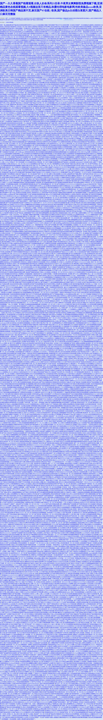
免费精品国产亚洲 (96, 191)
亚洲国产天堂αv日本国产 (80, 424)
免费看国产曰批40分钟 (22, 343)
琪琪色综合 (84, 673)
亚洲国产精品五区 (12, 614)
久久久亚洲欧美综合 (30, 162)
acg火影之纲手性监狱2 (48, 563)
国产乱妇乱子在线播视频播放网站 (89, 321)
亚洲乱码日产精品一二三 (47, 461)
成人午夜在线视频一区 (16, 289)
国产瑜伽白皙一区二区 (25, 174)
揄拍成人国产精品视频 (63, 370)
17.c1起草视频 (83, 541)
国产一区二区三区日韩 (43, 328)
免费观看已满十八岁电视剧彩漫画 (86, 604)
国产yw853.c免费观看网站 (80, 274)
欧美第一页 (91, 306)
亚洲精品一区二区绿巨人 (91, 660)
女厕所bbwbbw (55, 551)
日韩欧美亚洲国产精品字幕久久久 (48, 324)
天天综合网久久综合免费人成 (8, 626)
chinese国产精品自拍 (38, 480)
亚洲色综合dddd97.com (72, 587)
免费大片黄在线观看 (54, 174)
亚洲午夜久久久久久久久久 (23, 463)
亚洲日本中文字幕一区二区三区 (38, 585)
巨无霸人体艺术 (50, 458)
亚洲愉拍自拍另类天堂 (41, 40)
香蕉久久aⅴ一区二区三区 (39, 199)
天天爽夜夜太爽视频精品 (65, 531)
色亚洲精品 (6, 399)
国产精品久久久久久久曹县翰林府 (58, 560)
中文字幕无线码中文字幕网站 (24, 577)
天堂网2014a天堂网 (52, 399)
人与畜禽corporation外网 (12, 120)
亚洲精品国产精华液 (54, 312)
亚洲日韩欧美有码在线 (24, 456)
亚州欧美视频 (6, 634)
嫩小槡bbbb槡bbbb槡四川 (83, 409)
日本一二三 (40, 504)
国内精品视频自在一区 (37, 233)
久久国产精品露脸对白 (60, 111)
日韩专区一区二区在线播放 (90, 223)
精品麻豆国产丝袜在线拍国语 (76, 99)
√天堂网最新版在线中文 (82, 323)
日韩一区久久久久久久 (16, 253)
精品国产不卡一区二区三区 (25, 334)
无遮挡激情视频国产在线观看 (32, 182)
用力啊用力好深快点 (55, 214)
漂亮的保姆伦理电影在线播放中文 (11, 177)
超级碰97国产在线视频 (91, 233)
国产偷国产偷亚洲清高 (62, 516)
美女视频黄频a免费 (31, 384)
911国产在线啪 (66, 421)
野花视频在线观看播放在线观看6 (74, 314)
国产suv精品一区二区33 (36, 350)
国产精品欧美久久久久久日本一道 (66, 38)
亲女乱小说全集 (66, 541)
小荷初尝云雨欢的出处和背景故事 (88, 629)
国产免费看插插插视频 (24, 175)
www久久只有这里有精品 (28, 211)
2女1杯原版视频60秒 (48, 109)
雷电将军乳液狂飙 (49, 610)
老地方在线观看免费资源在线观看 (12, 362)
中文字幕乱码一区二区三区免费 (59, 707)
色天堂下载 (56, 556)
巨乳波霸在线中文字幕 (46, 253)
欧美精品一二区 (20, 209)
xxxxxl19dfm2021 (11, 443)
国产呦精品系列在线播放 (15, 609)
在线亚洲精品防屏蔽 (41, 48)
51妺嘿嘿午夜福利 (79, 157)
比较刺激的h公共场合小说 (95, 673)
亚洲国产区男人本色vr (66, 367)
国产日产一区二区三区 (75, 379)
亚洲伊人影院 (67, 671)
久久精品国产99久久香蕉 (76, 631)
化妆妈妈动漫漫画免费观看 (93, 580)
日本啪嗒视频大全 (35, 189)
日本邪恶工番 (76, 290)
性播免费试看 (56, 401)
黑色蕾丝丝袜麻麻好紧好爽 (80, 663)
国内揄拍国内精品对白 (13, 158)
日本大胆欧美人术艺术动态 (79, 169)
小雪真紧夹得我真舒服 (81, 602)
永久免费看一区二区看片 (58, 423)
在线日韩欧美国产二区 (48, 453)
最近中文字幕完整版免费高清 (62, 675)
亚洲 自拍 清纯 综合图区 (82, 92)
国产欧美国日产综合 (67, 414)
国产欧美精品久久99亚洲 (69, 638)
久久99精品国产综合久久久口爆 (62, 169)
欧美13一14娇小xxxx (92, 351)
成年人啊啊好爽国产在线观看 (68, 504)
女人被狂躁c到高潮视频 (72, 573)
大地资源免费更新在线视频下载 (19, 294)
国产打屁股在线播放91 (25, 145)
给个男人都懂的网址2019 (66, 324)
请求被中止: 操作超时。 (17, 336)
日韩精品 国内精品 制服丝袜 (65, 445)
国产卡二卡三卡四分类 (41, 147)
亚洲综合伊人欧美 (92, 75)
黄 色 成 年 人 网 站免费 (38, 556)
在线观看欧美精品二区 (60, 55)
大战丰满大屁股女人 (9, 219)
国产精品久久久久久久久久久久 (89, 74)
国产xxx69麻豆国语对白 (38, 370)
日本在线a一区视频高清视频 (15, 147)
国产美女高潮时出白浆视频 (51, 348)
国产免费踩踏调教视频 (55, 402)
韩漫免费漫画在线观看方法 (32, 566)
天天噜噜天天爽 (64, 527)
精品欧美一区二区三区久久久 (85, 175)
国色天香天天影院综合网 (25, 47)
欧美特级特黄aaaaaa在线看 (14, 314)
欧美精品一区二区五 (97, 279)
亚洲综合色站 (80, 155)
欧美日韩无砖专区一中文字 (69, 334)
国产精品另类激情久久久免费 (43, 407)
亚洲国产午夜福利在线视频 (29, 588)
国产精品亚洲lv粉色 (65, 529)
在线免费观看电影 (18, 431)
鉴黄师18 (4, 319)
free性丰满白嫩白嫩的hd (55, 612)
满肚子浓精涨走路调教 (46, 617)
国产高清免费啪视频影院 (93, 84)
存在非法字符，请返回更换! (82, 31)
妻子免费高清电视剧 (51, 448)
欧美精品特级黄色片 (81, 106)
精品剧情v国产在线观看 (59, 309)
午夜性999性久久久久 (82, 357)
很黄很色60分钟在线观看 (38, 546)
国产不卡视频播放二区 (67, 79)
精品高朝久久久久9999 (92, 636)
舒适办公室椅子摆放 (94, 91)
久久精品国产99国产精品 (29, 103)
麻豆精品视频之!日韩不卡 (9, 241)
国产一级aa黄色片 (43, 390)
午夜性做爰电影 (72, 258)
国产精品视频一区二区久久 (64, 59)
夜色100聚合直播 (34, 265)
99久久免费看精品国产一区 (25, 693)
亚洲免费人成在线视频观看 (39, 319)
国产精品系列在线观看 (93, 292)
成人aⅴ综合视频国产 (21, 610)
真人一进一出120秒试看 (91, 160)
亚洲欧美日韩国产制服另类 (30, 324)
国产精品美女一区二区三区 (64, 260)
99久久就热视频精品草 (83, 495)
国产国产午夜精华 (62, 268)
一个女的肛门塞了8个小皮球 (8, 673)
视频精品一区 (68, 485)
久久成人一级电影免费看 (78, 275)
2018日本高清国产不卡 (39, 399)
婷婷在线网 (75, 541)
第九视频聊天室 (31, 116)
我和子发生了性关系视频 (22, 238)
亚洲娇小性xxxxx (33, 473)
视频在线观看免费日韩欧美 (89, 125)
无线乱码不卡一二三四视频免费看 (69, 45)
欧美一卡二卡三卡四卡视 (50, 196)
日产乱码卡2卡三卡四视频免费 (30, 360)
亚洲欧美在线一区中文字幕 (53, 106)
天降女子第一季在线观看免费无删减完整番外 (70, 478)
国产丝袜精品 (65, 230)
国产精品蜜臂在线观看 (54, 577)
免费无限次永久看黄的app (79, 585)
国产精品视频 (16, 593)
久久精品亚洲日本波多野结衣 (65, 341)
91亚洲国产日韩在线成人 (11, 307)
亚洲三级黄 (14, 329)
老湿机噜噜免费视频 (76, 346)
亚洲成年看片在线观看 (33, 206)
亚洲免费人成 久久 (67, 123)
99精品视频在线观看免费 (86, 318)
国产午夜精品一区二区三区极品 (93, 483)
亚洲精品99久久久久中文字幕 (87, 468)
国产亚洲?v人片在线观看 (42, 707)
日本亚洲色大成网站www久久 (31, 362)
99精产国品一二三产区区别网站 (37, 79)
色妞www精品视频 (42, 101)
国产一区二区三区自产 (55, 318)
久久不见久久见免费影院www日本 (92, 33)
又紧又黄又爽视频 (32, 106)
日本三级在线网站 (78, 130)
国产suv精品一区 (90, 680)
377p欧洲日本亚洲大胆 (31, 607)
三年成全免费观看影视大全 (76, 646)
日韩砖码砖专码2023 (90, 50)
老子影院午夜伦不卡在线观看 (62, 441)
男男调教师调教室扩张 (74, 534)
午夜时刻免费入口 (76, 133)
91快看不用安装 (77, 96)
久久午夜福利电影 (88, 70)
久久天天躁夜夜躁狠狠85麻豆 (49, 75)
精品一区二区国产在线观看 (81, 189)
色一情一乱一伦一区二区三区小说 (55, 165)
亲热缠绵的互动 (17, 292)
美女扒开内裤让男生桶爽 (25, 470)
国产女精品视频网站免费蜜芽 (77, 448)
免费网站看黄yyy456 (29, 42)
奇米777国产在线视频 (6, 675)
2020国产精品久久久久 (17, 712)
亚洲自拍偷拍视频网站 (73, 65)
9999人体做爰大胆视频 (66, 130)
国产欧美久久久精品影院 (88, 458)
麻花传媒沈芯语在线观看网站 (26, 401)
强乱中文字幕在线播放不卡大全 (40, 331)
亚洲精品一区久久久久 (87, 297)
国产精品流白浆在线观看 (25, 709)
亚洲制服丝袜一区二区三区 (51, 197)
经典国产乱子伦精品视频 (65, 148)
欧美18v (81, 475)
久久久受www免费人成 (43, 326)
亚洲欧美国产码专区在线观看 (23, 282)
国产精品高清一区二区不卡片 (52, 128)
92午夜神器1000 (75, 158)
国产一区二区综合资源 (86, 704)
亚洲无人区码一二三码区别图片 (78, 118)
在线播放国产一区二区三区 (90, 346)
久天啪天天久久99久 (29, 560)
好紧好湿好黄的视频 (59, 340)
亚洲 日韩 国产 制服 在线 (68, 164)
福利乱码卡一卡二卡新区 (58, 307)
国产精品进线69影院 (90, 282)
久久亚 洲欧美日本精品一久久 (36, 81)
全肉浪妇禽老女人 (85, 714)
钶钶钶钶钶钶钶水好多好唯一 (15, 123)
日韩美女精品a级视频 (28, 33)
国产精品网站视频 (7, 578)
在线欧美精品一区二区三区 (13, 646)
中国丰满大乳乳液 (71, 211)
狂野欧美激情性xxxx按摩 (68, 194)
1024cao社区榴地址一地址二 (65, 98)
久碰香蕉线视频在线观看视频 (65, 465)
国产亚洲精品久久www (70, 267)
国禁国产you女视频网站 (54, 47)
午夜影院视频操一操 (45, 688)
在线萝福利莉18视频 (80, 135)
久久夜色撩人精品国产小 (51, 615)
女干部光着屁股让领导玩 (59, 153)
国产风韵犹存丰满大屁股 (68, 384)
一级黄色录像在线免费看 (31, 431)
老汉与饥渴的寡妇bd (44, 92)
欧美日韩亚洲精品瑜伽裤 (35, 221)
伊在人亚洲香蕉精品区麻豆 (88, 570)
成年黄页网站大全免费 (66, 197)
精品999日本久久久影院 (57, 170)
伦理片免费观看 (78, 434)
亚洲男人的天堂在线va (83, 353)
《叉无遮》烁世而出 (41, 417)
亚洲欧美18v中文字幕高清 (82, 255)
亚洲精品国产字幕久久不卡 (55, 101)
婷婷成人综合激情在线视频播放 (21, 323)
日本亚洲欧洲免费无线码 (53, 678)
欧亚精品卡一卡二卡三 (34, 277)
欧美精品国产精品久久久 (35, 219)
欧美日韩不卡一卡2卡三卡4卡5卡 (43, 202)
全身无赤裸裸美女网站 (65, 290)
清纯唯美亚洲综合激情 (48, 236)
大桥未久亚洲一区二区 (65, 590)
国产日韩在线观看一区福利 (74, 665)
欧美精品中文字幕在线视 (80, 260)
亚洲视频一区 (60, 314)
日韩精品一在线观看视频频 (95, 368)
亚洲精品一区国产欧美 (27, 670)
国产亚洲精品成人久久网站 (79, 368)
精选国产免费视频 (80, 446)
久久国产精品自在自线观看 (87, 311)
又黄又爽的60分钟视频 (8, 150)
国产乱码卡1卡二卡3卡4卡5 (56, 575)
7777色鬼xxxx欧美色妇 (75, 565)
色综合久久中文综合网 (65, 472)
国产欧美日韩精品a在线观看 (47, 157)
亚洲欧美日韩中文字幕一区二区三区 (40, 113)
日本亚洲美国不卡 (91, 448)
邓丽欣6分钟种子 (71, 155)
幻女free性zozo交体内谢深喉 (76, 360)
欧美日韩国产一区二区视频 (48, 433)
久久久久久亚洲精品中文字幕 (24, 290)
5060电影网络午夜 (90, 230)
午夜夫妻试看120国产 (17, 43)
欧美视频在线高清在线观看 (93, 287)
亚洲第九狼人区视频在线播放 (57, 116)
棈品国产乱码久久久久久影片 (89, 406)
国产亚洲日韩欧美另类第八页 (14, 133)
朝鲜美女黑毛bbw (11, 301)
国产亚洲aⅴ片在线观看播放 (62, 507)
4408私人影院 (11, 438)
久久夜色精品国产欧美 (14, 429)
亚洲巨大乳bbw (75, 406)
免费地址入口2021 (9, 661)
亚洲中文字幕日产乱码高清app (90, 57)
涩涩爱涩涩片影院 (80, 84)
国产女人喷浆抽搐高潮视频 (65, 566)
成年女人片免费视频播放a (21, 53)
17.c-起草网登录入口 (91, 275)
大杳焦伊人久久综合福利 (95, 566)
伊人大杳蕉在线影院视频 (61, 253)
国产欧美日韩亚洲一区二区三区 (84, 301)
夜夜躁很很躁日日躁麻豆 (58, 84)
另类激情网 (26, 284)
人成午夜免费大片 (63, 448)
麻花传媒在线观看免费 (79, 615)
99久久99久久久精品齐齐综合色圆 (69, 536)
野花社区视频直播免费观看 (43, 321)
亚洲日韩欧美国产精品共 (17, 561)
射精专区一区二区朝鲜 (12, 167)
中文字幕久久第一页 (57, 270)
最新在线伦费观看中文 (59, 668)
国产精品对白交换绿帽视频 (12, 707)
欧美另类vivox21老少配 (91, 397)
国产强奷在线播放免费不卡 (21, 194)
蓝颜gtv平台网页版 (90, 148)
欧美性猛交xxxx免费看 (55, 385)
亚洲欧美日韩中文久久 (29, 226)
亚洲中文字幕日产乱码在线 (73, 641)
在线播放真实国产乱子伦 (64, 365)
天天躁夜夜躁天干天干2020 (77, 64)
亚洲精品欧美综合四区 (72, 668)
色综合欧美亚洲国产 (60, 568)
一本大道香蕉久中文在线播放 (85, 363)
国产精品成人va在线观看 (68, 162)
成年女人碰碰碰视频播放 (14, 492)
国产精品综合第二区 (71, 417)
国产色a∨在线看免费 (76, 412)
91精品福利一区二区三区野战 (43, 309)
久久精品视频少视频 (41, 25)
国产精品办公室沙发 (44, 485)
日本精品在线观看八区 (48, 687)
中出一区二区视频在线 (17, 446)
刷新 (61, 19)
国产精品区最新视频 (42, 116)
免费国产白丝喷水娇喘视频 (15, 42)
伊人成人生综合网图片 (14, 363)
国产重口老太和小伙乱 (76, 101)
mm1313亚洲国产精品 (84, 423)
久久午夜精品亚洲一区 (93, 541)
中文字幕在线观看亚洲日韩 (17, 299)
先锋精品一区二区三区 (40, 527)
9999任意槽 (10, 130)
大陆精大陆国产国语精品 (66, 120)
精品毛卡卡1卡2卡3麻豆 (30, 372)
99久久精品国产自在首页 (55, 372)
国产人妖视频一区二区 (28, 634)
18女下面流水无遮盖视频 (39, 179)
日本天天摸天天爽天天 (83, 571)
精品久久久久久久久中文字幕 (23, 448)
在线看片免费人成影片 (91, 350)
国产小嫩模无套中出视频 (80, 416)
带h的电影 (11, 152)
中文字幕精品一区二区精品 (32, 582)
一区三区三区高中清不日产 (26, 285)
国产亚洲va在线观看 (14, 340)
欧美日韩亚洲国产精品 (23, 688)
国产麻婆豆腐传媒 (76, 675)
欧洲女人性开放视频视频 (87, 104)
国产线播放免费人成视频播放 (14, 240)
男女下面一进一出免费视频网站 (52, 323)
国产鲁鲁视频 (9, 189)
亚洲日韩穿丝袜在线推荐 (19, 683)
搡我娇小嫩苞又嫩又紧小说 (66, 399)
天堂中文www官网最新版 (11, 612)
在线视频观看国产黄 (75, 524)
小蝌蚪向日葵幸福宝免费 (69, 455)
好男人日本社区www (9, 577)
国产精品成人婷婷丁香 (14, 211)
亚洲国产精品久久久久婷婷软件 (44, 338)
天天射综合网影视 (56, 384)
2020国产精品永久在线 (69, 204)
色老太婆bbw (52, 314)
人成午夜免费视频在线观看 (93, 324)
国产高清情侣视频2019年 (94, 624)
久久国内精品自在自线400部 (95, 192)
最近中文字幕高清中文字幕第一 (56, 125)
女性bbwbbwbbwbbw (86, 165)
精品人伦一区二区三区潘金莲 (15, 37)
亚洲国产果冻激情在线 (59, 241)
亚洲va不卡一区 (79, 233)
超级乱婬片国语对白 (96, 544)
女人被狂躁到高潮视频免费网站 (61, 275)
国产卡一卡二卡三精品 (95, 671)
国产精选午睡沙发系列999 (15, 595)
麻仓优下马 (37, 184)
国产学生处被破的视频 (30, 43)
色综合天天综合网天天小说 (46, 507)
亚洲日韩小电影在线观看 (84, 539)
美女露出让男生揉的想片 (33, 700)
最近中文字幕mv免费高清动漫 (12, 243)
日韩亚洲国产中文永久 (32, 223)
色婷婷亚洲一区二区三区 (13, 644)
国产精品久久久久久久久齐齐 (19, 277)
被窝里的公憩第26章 (28, 65)
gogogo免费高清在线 (78, 214)
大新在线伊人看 (68, 187)
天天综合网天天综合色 (79, 206)
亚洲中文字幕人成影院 (48, 651)
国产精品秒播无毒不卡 (56, 326)
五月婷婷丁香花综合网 (32, 367)
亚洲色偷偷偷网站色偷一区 (91, 285)
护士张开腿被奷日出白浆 (76, 285)
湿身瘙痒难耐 (13, 556)
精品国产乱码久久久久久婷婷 (32, 439)
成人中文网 (19, 417)
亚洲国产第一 (47, 379)
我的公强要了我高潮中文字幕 (19, 230)
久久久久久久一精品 (36, 130)
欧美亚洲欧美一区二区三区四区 (70, 543)
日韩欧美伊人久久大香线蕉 (52, 280)
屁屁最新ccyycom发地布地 (7, 639)
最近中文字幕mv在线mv (90, 434)
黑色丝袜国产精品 (13, 279)
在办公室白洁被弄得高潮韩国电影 (86, 204)
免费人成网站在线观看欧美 (66, 404)
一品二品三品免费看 (7, 478)
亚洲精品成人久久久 (69, 186)
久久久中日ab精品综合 (54, 31)
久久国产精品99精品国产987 (39, 538)
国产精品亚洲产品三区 (36, 656)
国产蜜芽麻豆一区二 (64, 57)
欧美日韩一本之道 (49, 94)
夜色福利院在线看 (51, 483)
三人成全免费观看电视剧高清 (56, 282)
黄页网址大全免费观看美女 (37, 458)
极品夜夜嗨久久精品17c (42, 336)
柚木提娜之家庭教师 (78, 59)
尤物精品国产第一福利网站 (76, 199)
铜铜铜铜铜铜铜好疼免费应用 (92, 341)
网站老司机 (10, 87)
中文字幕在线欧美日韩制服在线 (50, 529)
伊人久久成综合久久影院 (16, 372)
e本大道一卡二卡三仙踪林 (84, 480)
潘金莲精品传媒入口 (87, 82)
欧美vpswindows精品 (66, 416)
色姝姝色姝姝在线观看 (65, 634)
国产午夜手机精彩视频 (12, 202)
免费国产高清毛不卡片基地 (25, 626)
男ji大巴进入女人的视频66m (14, 312)
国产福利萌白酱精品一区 (78, 395)
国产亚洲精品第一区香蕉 (80, 231)
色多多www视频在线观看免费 (69, 629)
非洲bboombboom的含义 (49, 53)
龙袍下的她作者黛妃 (70, 357)
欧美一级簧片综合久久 (23, 505)
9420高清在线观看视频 (67, 401)
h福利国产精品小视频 (75, 690)
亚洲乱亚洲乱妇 (14, 409)
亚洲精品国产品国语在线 (74, 221)
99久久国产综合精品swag (32, 666)
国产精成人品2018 (84, 326)
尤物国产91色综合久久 (54, 167)
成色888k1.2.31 (58, 387)
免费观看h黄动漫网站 (71, 423)
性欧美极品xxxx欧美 (19, 223)
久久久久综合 (69, 277)
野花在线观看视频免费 (83, 270)
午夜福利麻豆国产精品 (80, 120)
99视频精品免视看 (34, 680)
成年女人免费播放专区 (50, 245)
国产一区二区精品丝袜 (35, 53)
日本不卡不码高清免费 (34, 294)
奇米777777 (98, 390)
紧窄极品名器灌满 (70, 390)
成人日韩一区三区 (92, 277)
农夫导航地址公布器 (7, 221)
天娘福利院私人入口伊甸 (56, 558)
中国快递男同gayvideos (53, 644)
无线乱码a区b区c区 (49, 263)
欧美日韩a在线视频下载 (15, 534)
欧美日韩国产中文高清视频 (22, 482)
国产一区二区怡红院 (79, 443)
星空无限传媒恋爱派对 (27, 346)
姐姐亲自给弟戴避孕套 (27, 280)
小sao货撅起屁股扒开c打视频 (83, 653)
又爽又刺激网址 (58, 526)
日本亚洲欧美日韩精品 (92, 556)
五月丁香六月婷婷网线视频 (95, 213)
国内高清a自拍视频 (76, 109)
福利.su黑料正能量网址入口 (86, 643)
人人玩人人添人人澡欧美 (39, 368)
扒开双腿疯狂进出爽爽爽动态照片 (34, 638)
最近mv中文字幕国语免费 (29, 186)
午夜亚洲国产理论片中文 (55, 25)
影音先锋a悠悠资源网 (75, 223)
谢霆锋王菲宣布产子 (24, 380)
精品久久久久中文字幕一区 (16, 109)
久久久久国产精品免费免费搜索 (60, 524)
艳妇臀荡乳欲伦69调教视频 (57, 82)
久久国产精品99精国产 (21, 201)
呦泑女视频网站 (72, 707)
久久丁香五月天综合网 (26, 602)
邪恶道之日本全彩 (68, 709)
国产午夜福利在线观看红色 (48, 206)
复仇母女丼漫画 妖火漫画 (59, 665)
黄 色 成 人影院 (4, 275)
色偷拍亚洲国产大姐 (29, 417)
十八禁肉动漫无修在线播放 (14, 72)
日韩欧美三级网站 (52, 646)
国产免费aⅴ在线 (28, 604)
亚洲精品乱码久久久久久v (52, 712)
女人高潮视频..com (52, 50)
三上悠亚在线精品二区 (80, 465)
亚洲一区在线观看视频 (39, 345)
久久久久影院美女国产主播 (17, 461)
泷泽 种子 (82, 526)
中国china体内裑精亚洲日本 (16, 607)
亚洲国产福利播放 (81, 387)
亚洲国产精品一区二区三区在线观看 (62, 600)
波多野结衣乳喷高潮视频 (40, 644)
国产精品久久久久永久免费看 (37, 69)
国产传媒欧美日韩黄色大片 (37, 441)
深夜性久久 (38, 355)
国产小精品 (77, 600)
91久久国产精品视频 (14, 541)
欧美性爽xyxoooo (23, 136)
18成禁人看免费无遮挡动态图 (50, 135)
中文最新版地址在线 (68, 612)
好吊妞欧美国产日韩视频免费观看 (31, 243)
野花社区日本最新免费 (61, 394)
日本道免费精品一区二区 (78, 370)
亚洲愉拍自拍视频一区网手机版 (50, 578)
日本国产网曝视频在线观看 (16, 182)
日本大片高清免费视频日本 (37, 373)
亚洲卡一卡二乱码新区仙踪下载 (65, 301)
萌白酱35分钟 (69, 202)
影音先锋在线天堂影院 (75, 433)
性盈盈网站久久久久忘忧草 (80, 531)
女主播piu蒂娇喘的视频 (17, 638)
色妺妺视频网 (55, 252)
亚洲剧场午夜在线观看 (40, 389)
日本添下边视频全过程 (16, 648)
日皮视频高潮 (58, 180)
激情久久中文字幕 (59, 89)
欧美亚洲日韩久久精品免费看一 (15, 28)
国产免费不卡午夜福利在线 (9, 136)
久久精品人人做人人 (81, 228)
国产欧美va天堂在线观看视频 (88, 610)
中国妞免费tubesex (79, 187)
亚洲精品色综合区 (50, 411)
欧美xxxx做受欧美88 (23, 45)
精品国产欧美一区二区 (66, 712)
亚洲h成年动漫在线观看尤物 (22, 87)
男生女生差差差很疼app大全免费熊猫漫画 (21, 31)
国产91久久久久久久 (90, 646)
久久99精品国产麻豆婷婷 (70, 180)
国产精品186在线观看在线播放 (58, 331)
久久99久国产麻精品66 (48, 301)
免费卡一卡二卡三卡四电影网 (16, 649)
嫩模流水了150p (78, 341)
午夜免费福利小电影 (13, 174)
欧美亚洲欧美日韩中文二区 (93, 250)
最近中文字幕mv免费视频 (48, 121)
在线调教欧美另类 (9, 375)
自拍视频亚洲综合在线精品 (50, 57)
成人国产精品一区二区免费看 (23, 30)
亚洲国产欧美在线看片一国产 (61, 702)
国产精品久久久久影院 (95, 357)
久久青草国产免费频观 (64, 158)
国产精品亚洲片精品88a (27, 397)
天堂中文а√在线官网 (53, 118)
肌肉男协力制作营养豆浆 (36, 343)
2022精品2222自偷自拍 (73, 502)
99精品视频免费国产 (49, 62)
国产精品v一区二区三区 (40, 148)
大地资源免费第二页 (53, 527)
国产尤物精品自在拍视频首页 (80, 698)
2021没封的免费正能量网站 (95, 304)
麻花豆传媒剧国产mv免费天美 (25, 306)
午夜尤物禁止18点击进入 (7, 267)
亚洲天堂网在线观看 (78, 108)
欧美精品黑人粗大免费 (16, 399)
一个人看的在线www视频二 (29, 208)
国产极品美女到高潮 (18, 25)
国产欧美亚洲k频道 (48, 605)
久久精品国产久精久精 (71, 688)
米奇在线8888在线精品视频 (64, 231)
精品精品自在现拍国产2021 (29, 111)
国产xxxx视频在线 (80, 438)
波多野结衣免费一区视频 (86, 670)
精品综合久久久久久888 (55, 409)
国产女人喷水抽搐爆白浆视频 (25, 357)
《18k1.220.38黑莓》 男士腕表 (15, 304)
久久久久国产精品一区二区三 (21, 370)
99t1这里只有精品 (61, 587)
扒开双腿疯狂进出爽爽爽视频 (83, 312)
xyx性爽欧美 (36, 30)
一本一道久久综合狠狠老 (36, 62)
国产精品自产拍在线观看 (94, 511)
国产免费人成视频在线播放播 (52, 653)
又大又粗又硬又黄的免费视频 (82, 626)
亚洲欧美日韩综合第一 (37, 94)
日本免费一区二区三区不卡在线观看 (22, 268)
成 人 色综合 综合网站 (42, 539)
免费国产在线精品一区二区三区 (17, 414)
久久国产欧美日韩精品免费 (51, 504)
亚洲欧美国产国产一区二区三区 (68, 539)
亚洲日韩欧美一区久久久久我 (61, 582)
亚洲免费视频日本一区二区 (48, 184)
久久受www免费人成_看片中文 (45, 218)
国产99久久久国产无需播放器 (58, 258)
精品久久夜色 (40, 358)
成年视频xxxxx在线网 (78, 529)
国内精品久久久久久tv (33, 445)
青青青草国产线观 (21, 668)
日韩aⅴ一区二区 (85, 590)
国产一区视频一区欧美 (33, 460)
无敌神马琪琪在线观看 (22, 373)
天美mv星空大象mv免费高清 (37, 235)
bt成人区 (31, 671)
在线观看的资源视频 (67, 715)
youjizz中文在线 (63, 285)
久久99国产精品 (43, 571)
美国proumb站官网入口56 (74, 439)
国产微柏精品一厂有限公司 (16, 316)
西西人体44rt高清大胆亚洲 (18, 75)
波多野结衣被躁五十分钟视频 (55, 517)
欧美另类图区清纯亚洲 (91, 331)
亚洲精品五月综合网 (74, 570)
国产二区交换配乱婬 (85, 218)
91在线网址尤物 (38, 502)
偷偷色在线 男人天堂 (67, 436)
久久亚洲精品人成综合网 (9, 55)
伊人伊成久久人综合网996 (64, 262)
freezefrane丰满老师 (13, 663)
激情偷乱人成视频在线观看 (47, 680)
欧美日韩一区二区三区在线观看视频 (55, 499)
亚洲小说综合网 (16, 111)
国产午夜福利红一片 (77, 172)
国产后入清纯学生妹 (45, 595)
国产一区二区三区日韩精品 (26, 614)
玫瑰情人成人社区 (7, 248)
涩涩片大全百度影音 (47, 169)
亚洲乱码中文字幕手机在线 (79, 619)
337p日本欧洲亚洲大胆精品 (65, 238)
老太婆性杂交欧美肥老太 (95, 98)
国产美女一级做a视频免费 (82, 77)
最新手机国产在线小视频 (69, 614)
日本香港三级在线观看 (60, 218)
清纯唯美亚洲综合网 (64, 219)
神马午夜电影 (62, 419)
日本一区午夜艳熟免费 (77, 372)
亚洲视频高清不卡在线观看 (58, 104)
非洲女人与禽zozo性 (56, 622)
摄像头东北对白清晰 (83, 257)
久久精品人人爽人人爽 (79, 123)
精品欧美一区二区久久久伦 (90, 412)
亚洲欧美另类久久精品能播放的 (82, 658)
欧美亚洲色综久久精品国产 (53, 136)
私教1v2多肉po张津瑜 (36, 619)
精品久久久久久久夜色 (80, 648)
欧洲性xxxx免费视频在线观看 (59, 360)
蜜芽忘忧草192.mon (29, 25)
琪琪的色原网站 (53, 539)
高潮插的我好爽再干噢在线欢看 (66, 243)
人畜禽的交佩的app (32, 92)
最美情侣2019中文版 (49, 467)
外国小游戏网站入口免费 (95, 231)
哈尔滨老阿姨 (66, 346)
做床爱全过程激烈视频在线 (82, 399)
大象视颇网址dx (56, 164)
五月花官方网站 (20, 580)
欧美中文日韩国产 (63, 646)
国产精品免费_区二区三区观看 (31, 260)
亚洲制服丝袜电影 (43, 123)
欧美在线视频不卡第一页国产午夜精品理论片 (47, 604)
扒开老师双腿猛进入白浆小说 (19, 70)
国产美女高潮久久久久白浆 (80, 40)
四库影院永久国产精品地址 (78, 351)
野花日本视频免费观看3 (57, 475)
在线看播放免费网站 (18, 231)
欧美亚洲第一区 (67, 25)
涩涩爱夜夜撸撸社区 (55, 489)
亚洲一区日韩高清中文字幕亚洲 (29, 275)
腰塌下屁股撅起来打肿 (43, 74)
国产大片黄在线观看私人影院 (86, 180)
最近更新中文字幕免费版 (67, 306)
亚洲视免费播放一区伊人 (20, 287)
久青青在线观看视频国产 (83, 191)
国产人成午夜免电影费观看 (16, 155)
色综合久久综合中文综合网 (60, 561)
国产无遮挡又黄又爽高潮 (31, 485)
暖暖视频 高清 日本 (37, 379)
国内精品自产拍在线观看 (42, 385)
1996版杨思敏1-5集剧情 (31, 274)
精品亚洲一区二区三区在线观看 (55, 69)
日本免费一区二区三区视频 (9, 693)
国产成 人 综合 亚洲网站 (10, 50)
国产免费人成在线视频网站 (65, 224)
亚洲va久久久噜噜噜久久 (43, 258)
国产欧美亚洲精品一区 (13, 91)
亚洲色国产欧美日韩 (38, 443)
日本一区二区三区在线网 (20, 568)
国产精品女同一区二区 (6, 555)
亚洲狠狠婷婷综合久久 (89, 394)
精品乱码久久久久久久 (6, 568)
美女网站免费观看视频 (45, 153)
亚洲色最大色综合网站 (43, 26)
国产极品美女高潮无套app (7, 30)
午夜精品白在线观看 (62, 81)
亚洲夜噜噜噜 (57, 162)
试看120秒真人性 (90, 267)
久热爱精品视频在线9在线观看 (38, 517)
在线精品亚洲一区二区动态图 (32, 109)
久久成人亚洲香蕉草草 (88, 253)
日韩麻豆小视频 (19, 566)
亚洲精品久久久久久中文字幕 (19, 57)
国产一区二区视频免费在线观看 (48, 500)
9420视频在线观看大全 (76, 507)
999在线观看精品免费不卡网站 (86, 334)
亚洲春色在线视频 (9, 465)
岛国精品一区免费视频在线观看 (9, 184)
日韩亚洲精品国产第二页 (47, 265)
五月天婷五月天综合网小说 (22, 60)
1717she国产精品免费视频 (67, 602)
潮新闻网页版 (45, 294)
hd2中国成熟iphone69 (28, 451)
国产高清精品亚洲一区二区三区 (30, 429)
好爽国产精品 (24, 79)
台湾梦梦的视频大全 (69, 387)
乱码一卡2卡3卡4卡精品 (55, 538)
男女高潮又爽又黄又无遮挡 (63, 62)
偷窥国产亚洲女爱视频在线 (39, 646)
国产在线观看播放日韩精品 (94, 62)
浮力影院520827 (38, 140)
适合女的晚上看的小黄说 (41, 558)
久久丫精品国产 (7, 489)
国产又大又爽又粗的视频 (63, 619)
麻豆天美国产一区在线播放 (80, 25)
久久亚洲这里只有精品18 (67, 135)
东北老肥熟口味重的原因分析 (82, 656)
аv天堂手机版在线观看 (60, 297)
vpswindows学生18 (80, 280)
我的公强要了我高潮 (21, 219)
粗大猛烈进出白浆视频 (27, 170)
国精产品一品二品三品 (76, 126)
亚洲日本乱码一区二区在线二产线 (71, 136)
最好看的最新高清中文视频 (38, 150)
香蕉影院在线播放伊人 (93, 196)
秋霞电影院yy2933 (44, 86)
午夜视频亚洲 (55, 705)
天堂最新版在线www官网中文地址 (39, 404)
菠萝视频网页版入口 (93, 512)
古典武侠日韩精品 (9, 717)
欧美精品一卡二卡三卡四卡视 (39, 641)
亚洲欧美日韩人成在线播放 (64, 245)
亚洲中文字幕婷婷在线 (52, 306)
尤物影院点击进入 (18, 121)
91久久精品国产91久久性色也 (91, 565)
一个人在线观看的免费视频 (65, 697)
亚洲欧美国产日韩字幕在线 (23, 257)
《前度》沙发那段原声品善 (52, 287)
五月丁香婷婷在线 (42, 118)
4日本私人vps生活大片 (90, 108)
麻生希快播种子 (4, 192)
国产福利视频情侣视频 (79, 192)
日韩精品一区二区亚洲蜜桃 (75, 419)
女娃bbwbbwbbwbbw (36, 60)
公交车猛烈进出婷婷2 (51, 373)
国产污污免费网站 (18, 485)
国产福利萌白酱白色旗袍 (52, 443)
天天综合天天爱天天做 (21, 473)
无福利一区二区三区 (89, 631)
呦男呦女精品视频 (25, 120)
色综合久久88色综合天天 (63, 208)
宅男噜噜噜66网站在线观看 (53, 246)
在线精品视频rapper (62, 521)
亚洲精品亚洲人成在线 (55, 682)
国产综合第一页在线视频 (56, 363)
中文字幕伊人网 (75, 621)
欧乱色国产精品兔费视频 (68, 201)
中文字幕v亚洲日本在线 (75, 145)
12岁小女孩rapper (19, 152)
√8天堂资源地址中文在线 (31, 86)
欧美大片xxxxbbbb (12, 45)
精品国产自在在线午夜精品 (51, 191)
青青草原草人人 (93, 473)
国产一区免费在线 (7, 121)
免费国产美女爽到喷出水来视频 (37, 478)
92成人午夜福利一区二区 (48, 439)
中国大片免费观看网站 (12, 434)
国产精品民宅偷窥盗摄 (55, 216)
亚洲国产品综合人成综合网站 (90, 467)
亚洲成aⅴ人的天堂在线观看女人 (47, 208)
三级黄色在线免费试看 (40, 31)
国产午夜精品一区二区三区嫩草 (17, 395)
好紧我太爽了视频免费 (14, 319)
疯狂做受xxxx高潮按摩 (9, 245)
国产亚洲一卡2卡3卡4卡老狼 (35, 653)
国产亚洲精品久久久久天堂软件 (85, 201)
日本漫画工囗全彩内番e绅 (28, 82)
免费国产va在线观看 (78, 634)
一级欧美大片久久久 (13, 140)
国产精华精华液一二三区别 (77, 693)
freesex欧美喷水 (78, 654)
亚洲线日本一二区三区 (88, 605)
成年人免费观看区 (86, 666)
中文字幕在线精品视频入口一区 (89, 527)
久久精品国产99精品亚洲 (19, 468)
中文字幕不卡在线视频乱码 (82, 644)
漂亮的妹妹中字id (69, 292)
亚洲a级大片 (3, 64)
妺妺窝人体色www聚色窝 (40, 416)
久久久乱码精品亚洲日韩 (28, 348)
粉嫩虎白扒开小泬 (96, 714)
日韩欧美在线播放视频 (17, 142)
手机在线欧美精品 (30, 218)
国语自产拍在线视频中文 (94, 382)
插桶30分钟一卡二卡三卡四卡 (20, 265)
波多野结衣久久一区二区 (56, 143)
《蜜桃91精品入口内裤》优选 (53, 480)
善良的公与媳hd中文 (45, 231)
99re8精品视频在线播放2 (22, 517)
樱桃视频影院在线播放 (37, 120)
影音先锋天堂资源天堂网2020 (73, 89)
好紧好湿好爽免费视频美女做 (79, 710)
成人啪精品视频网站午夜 (65, 615)
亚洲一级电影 (60, 380)
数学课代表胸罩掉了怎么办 (56, 187)
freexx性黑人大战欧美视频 (81, 715)
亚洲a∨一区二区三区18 (61, 333)
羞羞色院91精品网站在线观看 (53, 133)
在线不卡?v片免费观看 (80, 500)
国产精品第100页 (78, 202)
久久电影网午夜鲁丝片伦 (9, 213)
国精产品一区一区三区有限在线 (44, 297)
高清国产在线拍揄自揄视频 (89, 690)
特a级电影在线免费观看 (76, 428)
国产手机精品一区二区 (45, 580)
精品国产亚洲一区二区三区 (40, 174)
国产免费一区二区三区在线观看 (12, 65)
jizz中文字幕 (76, 209)
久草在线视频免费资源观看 (57, 390)
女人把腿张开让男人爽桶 (60, 580)
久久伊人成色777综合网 (93, 551)
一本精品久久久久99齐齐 (7, 676)
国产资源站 (81, 362)
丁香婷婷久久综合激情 (83, 455)
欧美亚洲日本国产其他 (43, 534)
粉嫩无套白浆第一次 (92, 236)
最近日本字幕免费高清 (39, 483)
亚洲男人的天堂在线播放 (95, 28)
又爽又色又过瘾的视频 (52, 285)
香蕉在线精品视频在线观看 (42, 170)
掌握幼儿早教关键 (70, 575)
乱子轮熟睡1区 (6, 446)
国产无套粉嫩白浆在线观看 (28, 180)
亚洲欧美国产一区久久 (82, 482)
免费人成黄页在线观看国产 (74, 568)
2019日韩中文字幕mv (55, 543)
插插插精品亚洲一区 (15, 345)
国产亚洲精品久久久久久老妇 (50, 661)
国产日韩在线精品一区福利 (32, 433)
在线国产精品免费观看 (73, 375)
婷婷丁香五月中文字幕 (51, 131)
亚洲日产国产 (21, 218)
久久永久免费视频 (64, 343)
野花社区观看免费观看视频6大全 (86, 417)
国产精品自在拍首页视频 (71, 517)
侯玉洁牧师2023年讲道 (30, 494)
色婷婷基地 (54, 160)
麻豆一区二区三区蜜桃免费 (63, 67)
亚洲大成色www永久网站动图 (75, 331)
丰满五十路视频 (39, 280)
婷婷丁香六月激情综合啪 (18, 509)
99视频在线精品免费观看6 (65, 192)
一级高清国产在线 (90, 99)
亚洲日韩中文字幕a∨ (53, 634)
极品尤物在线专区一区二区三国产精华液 (29, 514)
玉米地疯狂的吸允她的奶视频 (62, 617)
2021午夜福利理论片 (49, 350)
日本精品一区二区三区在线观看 (60, 91)
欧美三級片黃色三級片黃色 (81, 358)
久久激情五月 (18, 114)
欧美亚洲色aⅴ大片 (40, 511)
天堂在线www (89, 284)
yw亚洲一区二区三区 (57, 522)
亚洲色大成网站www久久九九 (73, 380)
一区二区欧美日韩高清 (87, 138)
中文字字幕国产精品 (80, 538)
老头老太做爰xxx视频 (37, 482)
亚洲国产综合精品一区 (57, 240)
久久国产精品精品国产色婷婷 (33, 453)
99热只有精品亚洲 (84, 216)
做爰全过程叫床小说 (29, 497)
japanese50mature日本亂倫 (11, 79)
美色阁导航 (36, 255)
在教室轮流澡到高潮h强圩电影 (91, 379)
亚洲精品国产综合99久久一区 (43, 629)
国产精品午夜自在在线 (10, 470)
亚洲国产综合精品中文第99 (21, 189)
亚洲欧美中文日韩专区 (20, 478)
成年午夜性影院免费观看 (47, 683)
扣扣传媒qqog (62, 373)
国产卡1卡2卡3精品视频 (91, 309)
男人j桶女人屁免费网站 (11, 494)
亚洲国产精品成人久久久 (38, 172)
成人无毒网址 (94, 678)
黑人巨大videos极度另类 (41, 451)
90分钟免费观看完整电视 (87, 116)
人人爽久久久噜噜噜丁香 (21, 62)
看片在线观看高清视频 (24, 382)
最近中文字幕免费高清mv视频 (81, 485)
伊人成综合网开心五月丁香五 (76, 55)
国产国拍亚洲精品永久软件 (44, 201)
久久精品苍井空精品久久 (65, 585)
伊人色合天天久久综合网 (73, 241)
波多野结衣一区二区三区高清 (50, 514)
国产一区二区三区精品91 (68, 280)
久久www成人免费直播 (69, 505)
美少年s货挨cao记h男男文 (34, 395)
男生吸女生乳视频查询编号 (71, 526)
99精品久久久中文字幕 (72, 104)
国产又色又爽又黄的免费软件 (25, 407)
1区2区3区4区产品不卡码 (39, 50)
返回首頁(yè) (68, 19)
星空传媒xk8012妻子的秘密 (39, 282)
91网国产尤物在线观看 (20, 692)
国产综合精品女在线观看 (36, 197)
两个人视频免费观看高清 (38, 676)
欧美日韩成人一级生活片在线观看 (47, 697)
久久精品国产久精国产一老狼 (10, 504)
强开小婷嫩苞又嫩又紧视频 (7, 580)
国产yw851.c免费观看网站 (20, 235)
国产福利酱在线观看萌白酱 (63, 182)
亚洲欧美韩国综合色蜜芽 (83, 384)
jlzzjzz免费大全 (5, 636)
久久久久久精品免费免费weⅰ (51, 77)
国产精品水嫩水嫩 (14, 275)
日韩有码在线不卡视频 (82, 544)
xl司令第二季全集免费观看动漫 (86, 490)
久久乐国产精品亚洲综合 (36, 98)
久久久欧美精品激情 (96, 409)
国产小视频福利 (54, 336)
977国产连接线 (79, 612)
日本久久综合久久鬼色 (55, 541)
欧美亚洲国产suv (97, 560)
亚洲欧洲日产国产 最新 (86, 573)
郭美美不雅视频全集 (21, 438)
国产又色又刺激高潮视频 (75, 394)
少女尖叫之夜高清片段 (61, 563)
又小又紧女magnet (5, 411)
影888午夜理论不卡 (43, 363)
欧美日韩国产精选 (79, 265)
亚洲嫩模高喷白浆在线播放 (32, 204)
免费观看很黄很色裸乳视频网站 (12, 165)
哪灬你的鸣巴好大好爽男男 (39, 463)
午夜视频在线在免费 (20, 326)
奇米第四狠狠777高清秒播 (91, 597)
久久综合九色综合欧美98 (56, 490)
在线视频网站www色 (69, 385)
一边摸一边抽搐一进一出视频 (12, 74)
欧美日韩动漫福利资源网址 (27, 338)
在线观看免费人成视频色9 (81, 473)
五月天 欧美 (87, 172)
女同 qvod (89, 206)
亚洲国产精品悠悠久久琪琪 (20, 697)
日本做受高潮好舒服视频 (45, 505)
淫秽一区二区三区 (78, 692)
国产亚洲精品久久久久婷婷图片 (20, 605)
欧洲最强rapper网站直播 (39, 709)
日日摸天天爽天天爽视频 (67, 533)
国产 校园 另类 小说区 (55, 123)
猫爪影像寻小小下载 (29, 321)
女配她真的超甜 (62, 213)
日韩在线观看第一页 (24, 543)
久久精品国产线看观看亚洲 (77, 453)
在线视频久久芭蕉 (5, 164)
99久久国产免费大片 (96, 358)
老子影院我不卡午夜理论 (76, 695)
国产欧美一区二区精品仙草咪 (32, 121)
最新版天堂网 (90, 67)
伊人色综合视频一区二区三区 (36, 252)
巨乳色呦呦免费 (70, 84)
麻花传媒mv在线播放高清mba (61, 428)
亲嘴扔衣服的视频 (34, 214)
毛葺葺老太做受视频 (89, 507)
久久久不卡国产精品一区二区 (64, 434)
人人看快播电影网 (61, 439)
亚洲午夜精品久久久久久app (61, 450)
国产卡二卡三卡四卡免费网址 (70, 216)
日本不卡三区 (45, 700)
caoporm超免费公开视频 (95, 553)
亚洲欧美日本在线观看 (38, 262)
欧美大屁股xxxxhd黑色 (6, 194)
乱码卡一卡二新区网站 (21, 214)
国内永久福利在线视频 (42, 211)
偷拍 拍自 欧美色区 (62, 433)
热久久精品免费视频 (16, 216)
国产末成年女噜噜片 (6, 360)
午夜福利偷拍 (94, 252)
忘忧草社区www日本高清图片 (55, 417)
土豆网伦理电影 (44, 214)
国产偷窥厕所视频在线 (28, 575)
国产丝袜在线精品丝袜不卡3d (35, 414)
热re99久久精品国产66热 (7, 698)
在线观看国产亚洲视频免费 (75, 153)
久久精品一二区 (73, 94)
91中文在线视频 (32, 697)
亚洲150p (58, 255)
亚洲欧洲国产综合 (66, 172)
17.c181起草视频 (63, 160)
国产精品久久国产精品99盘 (52, 533)
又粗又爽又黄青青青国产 (56, 138)
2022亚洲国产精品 (48, 140)
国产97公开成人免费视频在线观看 (41, 175)
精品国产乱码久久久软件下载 (31, 253)
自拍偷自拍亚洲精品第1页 (22, 519)
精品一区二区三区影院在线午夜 (26, 539)
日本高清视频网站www (49, 649)
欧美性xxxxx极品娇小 (70, 363)
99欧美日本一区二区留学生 (64, 206)
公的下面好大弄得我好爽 (29, 492)
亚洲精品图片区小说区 (55, 353)
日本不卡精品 (26, 331)
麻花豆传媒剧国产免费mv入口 (45, 180)
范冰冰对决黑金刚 (51, 658)
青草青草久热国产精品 (95, 710)
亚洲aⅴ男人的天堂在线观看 (62, 351)
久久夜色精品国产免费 (83, 252)
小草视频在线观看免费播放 (81, 436)
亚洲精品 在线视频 (81, 561)
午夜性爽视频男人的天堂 (73, 340)
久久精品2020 (89, 509)
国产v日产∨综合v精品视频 (44, 241)
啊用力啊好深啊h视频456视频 (74, 548)
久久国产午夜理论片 (7, 502)
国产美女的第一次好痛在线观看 (21, 406)
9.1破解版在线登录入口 (60, 338)
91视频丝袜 (3, 306)
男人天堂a (53, 392)
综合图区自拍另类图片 (77, 617)
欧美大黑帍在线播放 (89, 202)
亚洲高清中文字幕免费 (36, 592)
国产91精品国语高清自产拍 (37, 678)
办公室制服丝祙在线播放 (20, 563)
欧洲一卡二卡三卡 (48, 675)
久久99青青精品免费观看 (64, 108)
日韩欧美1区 (8, 231)
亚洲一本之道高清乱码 (33, 668)
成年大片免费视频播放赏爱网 (90, 563)
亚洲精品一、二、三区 (46, 114)
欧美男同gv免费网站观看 (68, 312)
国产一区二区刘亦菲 (73, 218)
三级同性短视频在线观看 (27, 309)
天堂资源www (12, 113)
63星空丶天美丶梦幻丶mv (29, 74)
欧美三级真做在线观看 (49, 96)
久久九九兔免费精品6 (32, 164)
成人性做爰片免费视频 (58, 688)
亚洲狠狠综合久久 (13, 145)
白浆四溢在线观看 (83, 69)
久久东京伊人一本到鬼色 (47, 351)
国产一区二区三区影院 (31, 695)
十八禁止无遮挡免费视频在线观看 (92, 675)
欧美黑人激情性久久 (47, 582)
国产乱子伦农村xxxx (18, 455)
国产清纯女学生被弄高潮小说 (92, 130)
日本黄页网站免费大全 (32, 580)
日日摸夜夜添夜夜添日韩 (29, 495)
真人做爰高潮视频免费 (67, 654)
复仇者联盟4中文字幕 (55, 334)
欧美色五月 (69, 424)
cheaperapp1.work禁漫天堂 (50, 599)
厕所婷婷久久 (25, 426)
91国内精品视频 (31, 551)
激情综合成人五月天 (95, 651)
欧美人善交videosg (30, 336)
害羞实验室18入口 (41, 634)
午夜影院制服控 (97, 480)
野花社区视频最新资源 (89, 450)
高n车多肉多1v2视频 (50, 226)
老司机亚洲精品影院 (81, 28)
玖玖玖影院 (6, 187)
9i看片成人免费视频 (44, 607)
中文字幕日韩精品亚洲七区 (57, 573)
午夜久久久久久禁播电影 (73, 458)
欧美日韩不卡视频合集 (41, 314)
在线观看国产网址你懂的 (11, 472)
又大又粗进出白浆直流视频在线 (90, 290)
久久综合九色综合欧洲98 (81, 401)
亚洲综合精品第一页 (93, 404)
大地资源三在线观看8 (17, 600)
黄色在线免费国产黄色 (43, 289)
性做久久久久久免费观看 (72, 610)
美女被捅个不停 (56, 509)
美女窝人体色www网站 (38, 448)
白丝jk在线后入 (10, 610)
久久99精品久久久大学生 (83, 243)
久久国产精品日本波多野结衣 (24, 138)
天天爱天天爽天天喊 (36, 323)
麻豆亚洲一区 (88, 609)
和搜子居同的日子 (30, 509)
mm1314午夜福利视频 (67, 648)
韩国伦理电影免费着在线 (31, 231)
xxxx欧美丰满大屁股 (32, 390)
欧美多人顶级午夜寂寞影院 (16, 270)
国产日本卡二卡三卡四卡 (40, 52)
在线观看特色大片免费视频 (32, 250)
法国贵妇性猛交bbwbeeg (64, 609)
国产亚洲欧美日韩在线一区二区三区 (12, 321)
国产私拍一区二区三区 (63, 483)
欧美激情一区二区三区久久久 (56, 424)
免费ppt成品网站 (94, 698)
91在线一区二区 (95, 429)
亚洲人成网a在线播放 (88, 136)
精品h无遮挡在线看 (8, 473)
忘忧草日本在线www (49, 570)
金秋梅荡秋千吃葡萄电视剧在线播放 (88, 328)
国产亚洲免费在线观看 (6, 500)
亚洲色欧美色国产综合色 (73, 165)
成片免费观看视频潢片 (69, 622)
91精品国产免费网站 (45, 431)
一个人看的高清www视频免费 (74, 660)
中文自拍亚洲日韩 (90, 272)
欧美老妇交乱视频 (81, 196)
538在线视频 (18, 351)
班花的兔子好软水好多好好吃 (47, 698)
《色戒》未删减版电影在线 (39, 704)
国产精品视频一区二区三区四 (13, 33)
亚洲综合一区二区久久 (90, 700)
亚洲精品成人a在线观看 (70, 319)
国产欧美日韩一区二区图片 (77, 516)
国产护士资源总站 (33, 500)
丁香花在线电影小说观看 (81, 240)
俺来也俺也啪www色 (43, 143)
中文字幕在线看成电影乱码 (16, 126)
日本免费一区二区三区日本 (94, 177)
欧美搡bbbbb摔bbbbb (10, 258)
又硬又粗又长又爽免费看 (30, 534)
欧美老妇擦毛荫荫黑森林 (25, 50)
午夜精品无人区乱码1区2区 (64, 698)
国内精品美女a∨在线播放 (69, 257)
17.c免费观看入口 (60, 468)
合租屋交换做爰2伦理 (67, 31)
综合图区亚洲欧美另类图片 (55, 389)
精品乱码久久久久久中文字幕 (51, 35)
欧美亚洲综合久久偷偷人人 (43, 33)
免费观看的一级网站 (26, 644)
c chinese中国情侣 (21, 685)
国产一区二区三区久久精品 (24, 643)
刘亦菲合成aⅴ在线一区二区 (54, 709)
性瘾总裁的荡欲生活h (89, 329)
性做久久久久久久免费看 (72, 311)
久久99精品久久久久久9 (26, 140)
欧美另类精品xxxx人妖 (75, 33)
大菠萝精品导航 (4, 35)
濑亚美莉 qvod (59, 299)
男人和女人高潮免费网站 (27, 707)
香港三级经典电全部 (87, 52)
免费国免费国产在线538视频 (64, 658)
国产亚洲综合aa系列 (10, 263)
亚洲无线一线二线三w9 (76, 121)
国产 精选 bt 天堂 (12, 407)
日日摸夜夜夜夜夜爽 (56, 549)
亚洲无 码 (56, 367)
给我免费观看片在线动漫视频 (64, 411)
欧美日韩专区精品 (65, 556)
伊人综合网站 (93, 69)
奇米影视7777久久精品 (53, 512)
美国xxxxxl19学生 (39, 209)
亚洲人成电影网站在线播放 (90, 235)
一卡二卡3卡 (67, 558)
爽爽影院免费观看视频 (40, 597)
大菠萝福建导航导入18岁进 (22, 676)
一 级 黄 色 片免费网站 (43, 588)
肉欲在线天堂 (92, 184)
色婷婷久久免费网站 (77, 140)
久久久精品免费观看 (16, 634)
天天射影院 (72, 561)
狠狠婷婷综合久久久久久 (13, 426)
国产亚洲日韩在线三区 (83, 504)
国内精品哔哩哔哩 (44, 573)
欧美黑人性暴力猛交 (50, 426)
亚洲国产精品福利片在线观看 (19, 157)
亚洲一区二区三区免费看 (94, 549)
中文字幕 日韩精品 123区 (31, 600)
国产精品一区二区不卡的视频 (34, 649)
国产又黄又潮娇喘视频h (89, 494)
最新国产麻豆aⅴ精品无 (10, 423)
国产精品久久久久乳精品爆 (68, 604)
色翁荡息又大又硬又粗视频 (50, 87)
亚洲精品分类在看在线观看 (21, 318)
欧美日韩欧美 (66, 133)
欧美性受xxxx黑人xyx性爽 (40, 167)
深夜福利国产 (29, 209)
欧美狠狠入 (29, 52)
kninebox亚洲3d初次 (7, 497)
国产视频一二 (96, 539)
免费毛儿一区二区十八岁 (76, 597)
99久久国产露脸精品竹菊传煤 (42, 228)
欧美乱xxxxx (33, 505)
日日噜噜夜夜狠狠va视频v (69, 147)
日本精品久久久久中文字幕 (42, 397)
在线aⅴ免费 (58, 265)
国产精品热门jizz (36, 661)
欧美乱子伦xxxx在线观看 (69, 480)
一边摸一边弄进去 (60, 548)
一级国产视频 (32, 201)
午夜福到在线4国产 (16, 331)
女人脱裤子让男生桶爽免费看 (62, 109)
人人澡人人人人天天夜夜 (62, 304)
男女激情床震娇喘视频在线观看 (30, 340)
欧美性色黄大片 (55, 473)
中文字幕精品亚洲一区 (15, 324)
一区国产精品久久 (21, 551)
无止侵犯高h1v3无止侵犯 (10, 507)
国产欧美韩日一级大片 (66, 678)
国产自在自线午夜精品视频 (36, 287)
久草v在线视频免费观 (22, 263)
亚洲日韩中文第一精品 (10, 334)
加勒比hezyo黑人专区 (66, 551)
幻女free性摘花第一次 (12, 705)
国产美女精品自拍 (49, 311)
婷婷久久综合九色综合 (36, 196)
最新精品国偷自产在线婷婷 (32, 455)
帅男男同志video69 (23, 404)
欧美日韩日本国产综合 (81, 72)
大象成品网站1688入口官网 (85, 522)
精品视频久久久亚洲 (51, 546)
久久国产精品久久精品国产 (74, 373)
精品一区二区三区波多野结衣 (27, 328)
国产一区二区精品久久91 (36, 624)
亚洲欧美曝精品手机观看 (58, 666)
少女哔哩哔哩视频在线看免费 (34, 59)
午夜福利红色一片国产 (57, 74)
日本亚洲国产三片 (29, 147)
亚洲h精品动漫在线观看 (54, 147)
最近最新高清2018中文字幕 (18, 460)
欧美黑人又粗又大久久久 (89, 683)
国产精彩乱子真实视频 (62, 121)
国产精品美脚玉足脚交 (60, 605)
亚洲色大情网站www (15, 710)
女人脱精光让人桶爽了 (70, 492)
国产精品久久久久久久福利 (11, 40)
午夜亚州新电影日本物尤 (33, 75)
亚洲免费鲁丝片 (77, 338)
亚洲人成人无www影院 (21, 587)
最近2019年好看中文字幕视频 (72, 138)
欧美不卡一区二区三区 (48, 65)
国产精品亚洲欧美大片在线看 (66, 50)
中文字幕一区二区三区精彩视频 (45, 103)
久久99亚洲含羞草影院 (34, 70)
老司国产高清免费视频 (36, 284)
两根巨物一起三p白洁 (88, 296)
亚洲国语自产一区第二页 (8, 214)
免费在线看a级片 (57, 505)
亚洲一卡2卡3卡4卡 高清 (19, 526)
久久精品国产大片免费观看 (66, 87)
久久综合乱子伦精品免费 (52, 233)
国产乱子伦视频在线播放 (90, 81)
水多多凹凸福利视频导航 (72, 316)
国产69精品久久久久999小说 (82, 414)
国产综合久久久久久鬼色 (83, 150)
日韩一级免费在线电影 (28, 297)
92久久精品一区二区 (53, 45)
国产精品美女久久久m (82, 53)
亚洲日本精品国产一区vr (76, 81)
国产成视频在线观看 (14, 135)
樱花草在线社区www (46, 455)
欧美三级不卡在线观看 (8, 704)
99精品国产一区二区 (54, 416)
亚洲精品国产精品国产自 (56, 40)
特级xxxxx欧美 (57, 201)
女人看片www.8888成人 (28, 412)
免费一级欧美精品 (24, 350)
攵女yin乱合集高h (80, 167)
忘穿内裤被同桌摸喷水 (30, 143)
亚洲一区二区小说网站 (39, 165)
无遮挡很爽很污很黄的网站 (42, 614)
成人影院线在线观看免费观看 (79, 553)
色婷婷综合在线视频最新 (39, 512)
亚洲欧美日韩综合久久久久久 (66, 30)
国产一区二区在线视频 (49, 365)
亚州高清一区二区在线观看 (82, 246)
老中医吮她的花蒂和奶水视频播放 (58, 145)
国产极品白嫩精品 (71, 175)
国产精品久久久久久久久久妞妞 (86, 86)
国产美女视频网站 (93, 260)
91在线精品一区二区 (86, 65)
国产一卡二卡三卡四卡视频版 (27, 118)
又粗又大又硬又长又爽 (33, 565)
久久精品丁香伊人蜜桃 (87, 595)
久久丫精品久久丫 (88, 307)
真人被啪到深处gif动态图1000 (62, 140)
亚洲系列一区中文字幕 (71, 69)
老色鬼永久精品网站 (54, 583)
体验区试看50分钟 (27, 165)
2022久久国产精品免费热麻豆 (65, 656)
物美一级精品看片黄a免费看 (11, 385)
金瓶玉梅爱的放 (67, 40)
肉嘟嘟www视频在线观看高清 (72, 389)
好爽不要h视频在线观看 (66, 443)
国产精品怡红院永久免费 (88, 42)
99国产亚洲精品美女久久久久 (88, 263)
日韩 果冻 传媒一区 (76, 514)
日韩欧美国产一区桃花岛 (81, 566)
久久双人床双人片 (63, 196)
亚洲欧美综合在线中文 (80, 277)
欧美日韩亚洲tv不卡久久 (46, 64)
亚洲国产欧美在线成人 (20, 131)
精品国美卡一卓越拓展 (63, 392)
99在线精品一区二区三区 (48, 304)
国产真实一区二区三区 (44, 164)
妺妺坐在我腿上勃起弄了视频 (30, 114)
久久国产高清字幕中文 (28, 477)
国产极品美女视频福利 (55, 714)
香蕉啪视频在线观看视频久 (21, 599)
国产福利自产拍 (79, 30)
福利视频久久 (51, 333)
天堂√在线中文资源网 (46, 668)
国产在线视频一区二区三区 (89, 439)
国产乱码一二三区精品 (25, 368)
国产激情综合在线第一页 (13, 660)
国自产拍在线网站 (85, 375)
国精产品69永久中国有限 (48, 362)
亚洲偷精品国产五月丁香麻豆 (16, 101)
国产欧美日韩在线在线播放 (94, 578)
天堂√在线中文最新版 (31, 26)
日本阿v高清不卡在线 (35, 99)
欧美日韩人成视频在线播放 (12, 641)
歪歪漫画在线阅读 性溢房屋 (39, 257)
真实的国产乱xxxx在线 (61, 680)
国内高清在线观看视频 (18, 384)
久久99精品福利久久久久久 (23, 639)
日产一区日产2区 (50, 235)
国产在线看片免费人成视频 (24, 673)
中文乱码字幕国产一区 (35, 717)
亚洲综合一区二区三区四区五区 (82, 367)
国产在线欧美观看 (20, 59)
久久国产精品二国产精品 (7, 326)
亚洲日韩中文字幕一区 (50, 341)
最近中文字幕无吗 (25, 296)
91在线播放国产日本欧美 (61, 632)
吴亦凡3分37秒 (98, 265)
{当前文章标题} (9, 22)
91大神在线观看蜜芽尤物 (9, 467)
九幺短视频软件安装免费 (90, 109)
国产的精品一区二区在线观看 (86, 588)
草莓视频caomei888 (97, 656)
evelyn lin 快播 (32, 358)
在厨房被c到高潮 (18, 439)
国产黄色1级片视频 (8, 238)
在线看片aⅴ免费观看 (85, 170)
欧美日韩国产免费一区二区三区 (9, 350)
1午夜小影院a (85, 241)
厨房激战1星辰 (8, 81)
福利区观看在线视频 (53, 48)
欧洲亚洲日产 (44, 187)
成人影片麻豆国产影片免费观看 (33, 365)
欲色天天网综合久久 (39, 290)
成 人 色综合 (30, 527)
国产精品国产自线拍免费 (44, 495)
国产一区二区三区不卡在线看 (74, 307)
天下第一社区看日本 (37, 245)
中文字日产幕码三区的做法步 (66, 289)
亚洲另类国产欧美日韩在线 (92, 59)
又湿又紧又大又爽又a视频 (77, 250)
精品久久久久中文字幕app (29, 549)
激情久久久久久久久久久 (11, 328)
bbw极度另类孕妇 (91, 443)
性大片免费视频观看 (80, 75)
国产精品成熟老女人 (91, 142)
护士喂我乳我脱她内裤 (68, 323)
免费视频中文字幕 (53, 472)
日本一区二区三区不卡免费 (63, 467)
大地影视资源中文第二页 (81, 98)
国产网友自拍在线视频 (78, 142)
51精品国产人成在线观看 (54, 79)
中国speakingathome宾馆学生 (29, 660)
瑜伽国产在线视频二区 (93, 648)
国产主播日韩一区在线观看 (28, 158)
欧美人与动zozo (63, 99)
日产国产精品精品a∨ (55, 43)
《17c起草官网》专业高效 (44, 544)
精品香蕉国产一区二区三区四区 (64, 555)
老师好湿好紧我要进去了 (67, 72)
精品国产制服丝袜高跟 (32, 272)
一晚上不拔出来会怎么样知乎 (21, 619)
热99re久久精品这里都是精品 (67, 482)
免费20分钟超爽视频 (85, 587)
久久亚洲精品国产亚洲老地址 (53, 358)
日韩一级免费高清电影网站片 (48, 238)
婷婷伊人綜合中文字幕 (58, 113)
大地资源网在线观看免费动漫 (60, 565)
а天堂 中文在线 (54, 177)
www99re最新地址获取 (69, 294)
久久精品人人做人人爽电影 (17, 548)
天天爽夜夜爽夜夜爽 (45, 524)
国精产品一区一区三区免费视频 (24, 558)
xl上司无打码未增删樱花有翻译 (29, 663)
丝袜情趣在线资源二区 (61, 70)
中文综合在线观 (57, 455)
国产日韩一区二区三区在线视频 (52, 487)
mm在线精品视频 (19, 502)
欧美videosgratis (83, 184)
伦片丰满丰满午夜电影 (8, 573)
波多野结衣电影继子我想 (41, 312)
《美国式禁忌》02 (57, 544)
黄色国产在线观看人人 (78, 350)
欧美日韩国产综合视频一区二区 (24, 148)
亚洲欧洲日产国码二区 (88, 133)
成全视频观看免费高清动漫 (57, 211)
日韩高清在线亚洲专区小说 (88, 497)
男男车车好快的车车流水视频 (48, 30)
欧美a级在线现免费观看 (35, 57)
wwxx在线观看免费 (47, 221)
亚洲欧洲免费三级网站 (13, 436)
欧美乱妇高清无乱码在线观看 (60, 379)
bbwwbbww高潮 (89, 157)
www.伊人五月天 (29, 702)
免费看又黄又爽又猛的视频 (78, 549)
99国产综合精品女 (77, 470)
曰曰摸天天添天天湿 (84, 319)
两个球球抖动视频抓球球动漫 (19, 252)
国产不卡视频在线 (37, 301)
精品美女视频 (70, 92)
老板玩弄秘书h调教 (91, 365)
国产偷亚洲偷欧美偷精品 (7, 582)
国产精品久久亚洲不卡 (74, 563)
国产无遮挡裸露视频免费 (19, 89)
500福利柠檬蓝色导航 (53, 179)
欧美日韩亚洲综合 (76, 57)
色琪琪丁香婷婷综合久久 (34, 192)
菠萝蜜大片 (5, 324)
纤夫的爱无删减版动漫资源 (74, 593)
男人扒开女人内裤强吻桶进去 (11, 483)
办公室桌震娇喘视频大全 (51, 120)
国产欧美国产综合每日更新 (48, 296)
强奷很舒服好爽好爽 (78, 284)
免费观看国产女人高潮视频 (27, 67)
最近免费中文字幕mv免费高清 (48, 108)
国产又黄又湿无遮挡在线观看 (57, 641)
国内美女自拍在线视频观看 (83, 48)
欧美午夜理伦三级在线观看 (73, 407)
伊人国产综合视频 (65, 578)
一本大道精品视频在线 (42, 377)
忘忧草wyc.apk (41, 186)
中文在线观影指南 (81, 676)
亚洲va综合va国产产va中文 (76, 560)
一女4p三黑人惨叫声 (89, 470)
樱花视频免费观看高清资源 (79, 441)
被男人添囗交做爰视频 (81, 306)
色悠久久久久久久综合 (70, 270)
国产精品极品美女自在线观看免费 (26, 241)
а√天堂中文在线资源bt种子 (43, 412)
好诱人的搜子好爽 (96, 499)
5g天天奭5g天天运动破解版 (83, 499)
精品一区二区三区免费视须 (65, 624)
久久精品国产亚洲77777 (80, 697)
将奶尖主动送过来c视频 (79, 302)
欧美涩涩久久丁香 (8, 53)
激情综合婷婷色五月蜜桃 (75, 296)
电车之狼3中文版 (61, 649)
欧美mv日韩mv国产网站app (59, 321)
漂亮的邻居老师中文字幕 (19, 206)
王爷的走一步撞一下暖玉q (69, 487)
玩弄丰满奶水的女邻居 (68, 409)
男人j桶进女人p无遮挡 (12, 597)
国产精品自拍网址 (36, 135)
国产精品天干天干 (79, 411)
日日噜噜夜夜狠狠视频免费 (32, 304)
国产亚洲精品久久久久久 (26, 333)
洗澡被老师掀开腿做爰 (64, 599)
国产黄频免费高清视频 (28, 387)
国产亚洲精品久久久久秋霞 (92, 55)
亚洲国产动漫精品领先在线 (72, 497)
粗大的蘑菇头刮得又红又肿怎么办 (92, 348)
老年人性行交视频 (13, 108)
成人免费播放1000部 (66, 284)
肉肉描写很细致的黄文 (25, 108)
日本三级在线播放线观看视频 (8, 392)
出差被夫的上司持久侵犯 (75, 268)
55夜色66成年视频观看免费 (33, 299)
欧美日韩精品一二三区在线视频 (76, 649)
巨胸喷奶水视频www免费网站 (55, 357)
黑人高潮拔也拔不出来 (25, 167)
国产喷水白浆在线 (94, 531)
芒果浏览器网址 (90, 35)
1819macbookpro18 (13, 516)
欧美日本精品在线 (51, 81)
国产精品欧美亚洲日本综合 (19, 536)
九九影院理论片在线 (90, 592)
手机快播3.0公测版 (38, 627)
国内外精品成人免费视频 (36, 263)
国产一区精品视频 (56, 495)
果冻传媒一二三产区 (82, 211)
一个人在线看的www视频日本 (75, 309)
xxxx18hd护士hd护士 (61, 65)
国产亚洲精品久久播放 (35, 605)
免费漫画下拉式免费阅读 (7, 280)
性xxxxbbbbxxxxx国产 (52, 590)
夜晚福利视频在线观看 (43, 715)
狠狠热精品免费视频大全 (41, 334)
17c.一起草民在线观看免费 (60, 695)
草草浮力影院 (85, 600)
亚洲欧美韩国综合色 (36, 87)
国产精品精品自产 (75, 527)
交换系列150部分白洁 (68, 246)
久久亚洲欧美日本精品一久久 (89, 113)
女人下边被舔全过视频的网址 (15, 250)
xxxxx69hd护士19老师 (88, 533)
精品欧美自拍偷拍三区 (54, 436)
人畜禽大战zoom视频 (9, 98)
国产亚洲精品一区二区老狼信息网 (28, 434)
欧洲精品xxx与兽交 (50, 710)
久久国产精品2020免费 (82, 622)
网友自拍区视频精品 (7, 424)
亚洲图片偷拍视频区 (57, 279)
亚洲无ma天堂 (88, 560)
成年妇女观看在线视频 (43, 384)
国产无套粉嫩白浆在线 (42, 82)
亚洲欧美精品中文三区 (64, 717)
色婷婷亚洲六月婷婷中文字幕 (57, 155)
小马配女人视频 (83, 517)
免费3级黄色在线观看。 (92, 516)
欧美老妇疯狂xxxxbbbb (45, 600)
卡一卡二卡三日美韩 (81, 47)
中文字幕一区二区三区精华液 (50, 130)
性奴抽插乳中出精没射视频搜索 (65, 157)
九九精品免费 (27, 538)
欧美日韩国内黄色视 (26, 631)
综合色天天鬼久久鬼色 (30, 155)
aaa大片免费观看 (20, 96)
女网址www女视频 (49, 592)
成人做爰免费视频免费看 (15, 64)
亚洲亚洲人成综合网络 (81, 194)
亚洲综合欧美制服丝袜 (17, 571)
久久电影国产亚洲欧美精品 (23, 179)
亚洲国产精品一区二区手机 (21, 624)
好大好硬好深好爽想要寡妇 (92, 187)
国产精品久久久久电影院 (67, 446)
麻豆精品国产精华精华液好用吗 (34, 570)
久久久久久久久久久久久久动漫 (37, 230)
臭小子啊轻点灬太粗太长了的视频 (17, 106)
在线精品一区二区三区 (23, 113)
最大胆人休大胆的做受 (49, 619)
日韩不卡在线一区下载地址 (12, 191)
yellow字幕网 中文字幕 (71, 468)
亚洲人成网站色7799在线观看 (63, 302)
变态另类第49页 (55, 26)
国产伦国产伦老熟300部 (40, 409)
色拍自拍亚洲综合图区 (16, 284)
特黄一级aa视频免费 (5, 25)
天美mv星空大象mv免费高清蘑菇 (77, 213)
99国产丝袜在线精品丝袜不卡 (82, 238)
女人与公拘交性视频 (65, 348)
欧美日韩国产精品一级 (88, 96)
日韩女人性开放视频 (16, 544)
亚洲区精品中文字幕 (7, 318)
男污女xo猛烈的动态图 (67, 248)
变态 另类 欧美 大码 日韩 (32, 450)
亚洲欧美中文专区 (29, 712)
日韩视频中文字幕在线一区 (45, 111)
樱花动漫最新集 (30, 522)
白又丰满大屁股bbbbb (17, 702)
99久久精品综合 (90, 302)
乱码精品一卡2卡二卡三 (52, 519)
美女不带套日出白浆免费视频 (70, 714)
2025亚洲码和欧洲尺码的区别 (37, 38)
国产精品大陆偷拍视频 (69, 544)
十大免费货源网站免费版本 (51, 536)
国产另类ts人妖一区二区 (70, 328)
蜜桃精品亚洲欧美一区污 (21, 128)
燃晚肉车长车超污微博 (31, 561)
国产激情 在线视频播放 (70, 522)
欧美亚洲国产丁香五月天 (34, 236)
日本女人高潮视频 (51, 262)
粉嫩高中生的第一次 (70, 86)
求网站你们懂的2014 (75, 546)
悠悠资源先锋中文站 (67, 265)
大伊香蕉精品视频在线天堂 (90, 709)
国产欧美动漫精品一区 (17, 86)
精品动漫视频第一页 (43, 267)
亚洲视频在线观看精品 (16, 226)
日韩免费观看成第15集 (74, 595)
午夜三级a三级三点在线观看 (93, 199)
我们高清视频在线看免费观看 (44, 152)
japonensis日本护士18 (12, 285)
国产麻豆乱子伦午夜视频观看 (61, 250)
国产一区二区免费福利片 (27, 385)
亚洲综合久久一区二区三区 (82, 355)
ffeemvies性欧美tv (25, 191)
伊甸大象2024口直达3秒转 (69, 128)
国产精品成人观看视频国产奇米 (26, 213)
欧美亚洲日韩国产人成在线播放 (56, 52)
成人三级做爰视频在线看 (51, 482)
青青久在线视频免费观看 (73, 52)
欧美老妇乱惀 (7, 142)
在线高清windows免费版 (91, 607)
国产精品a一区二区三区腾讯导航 (24, 228)
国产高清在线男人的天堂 (14, 495)
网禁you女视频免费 (9, 96)
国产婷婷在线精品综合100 (81, 226)
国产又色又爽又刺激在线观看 (59, 397)
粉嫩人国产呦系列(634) (22, 98)
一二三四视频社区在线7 (26, 516)
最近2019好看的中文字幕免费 (90, 534)
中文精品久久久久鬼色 (23, 615)
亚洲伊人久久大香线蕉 (58, 42)
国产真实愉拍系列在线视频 (16, 450)
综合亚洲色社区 (45, 240)
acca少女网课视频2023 (50, 98)
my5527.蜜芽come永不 (89, 419)
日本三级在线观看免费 (64, 395)
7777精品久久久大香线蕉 (40, 673)
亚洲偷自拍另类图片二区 (73, 666)
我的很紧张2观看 (58, 492)
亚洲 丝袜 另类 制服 (53, 329)
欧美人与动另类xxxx (85, 333)
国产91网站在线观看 (52, 511)
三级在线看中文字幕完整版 (43, 477)
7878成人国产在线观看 (49, 224)
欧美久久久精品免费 (64, 131)
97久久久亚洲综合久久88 (9, 196)
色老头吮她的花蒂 (12, 656)
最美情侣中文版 (15, 94)
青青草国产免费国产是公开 (44, 509)
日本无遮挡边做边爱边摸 (15, 538)
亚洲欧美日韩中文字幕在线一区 (92, 103)
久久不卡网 (26, 240)
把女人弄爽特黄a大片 (78, 609)
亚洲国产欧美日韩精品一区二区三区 (32, 341)
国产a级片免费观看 (8, 228)
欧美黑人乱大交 (32, 267)
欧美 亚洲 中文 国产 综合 (55, 257)
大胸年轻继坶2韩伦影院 (10, 539)
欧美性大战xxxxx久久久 (22, 573)
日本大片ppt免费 (85, 152)
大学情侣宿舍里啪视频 (47, 468)
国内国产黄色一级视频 (58, 407)
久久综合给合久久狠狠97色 (73, 82)
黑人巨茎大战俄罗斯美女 (17, 666)
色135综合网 (66, 372)
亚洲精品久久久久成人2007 (73, 113)
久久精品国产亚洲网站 (30, 123)
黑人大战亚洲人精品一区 (9, 615)
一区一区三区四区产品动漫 (47, 587)
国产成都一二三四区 (88, 89)
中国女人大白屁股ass (45, 272)
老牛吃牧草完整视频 (28, 629)
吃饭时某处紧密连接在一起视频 (60, 693)
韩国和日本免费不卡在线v (95, 697)
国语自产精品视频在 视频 (34, 692)
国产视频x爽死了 (78, 174)
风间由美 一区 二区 (92, 224)
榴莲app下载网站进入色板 (54, 704)
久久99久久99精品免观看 (40, 47)
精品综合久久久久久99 (53, 626)
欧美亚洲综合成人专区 (68, 28)
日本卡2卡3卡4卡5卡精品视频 (46, 548)
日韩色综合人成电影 (26, 262)
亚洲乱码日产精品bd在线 (31, 28)
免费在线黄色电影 (65, 368)
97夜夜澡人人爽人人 (65, 621)
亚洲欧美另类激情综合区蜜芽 (54, 186)
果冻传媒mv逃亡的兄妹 (43, 84)
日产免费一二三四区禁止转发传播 (45, 67)
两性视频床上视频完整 (45, 450)
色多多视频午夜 (31, 326)
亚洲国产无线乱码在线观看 (33, 160)
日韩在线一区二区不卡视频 (44, 162)
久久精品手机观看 (24, 531)
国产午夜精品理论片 (27, 177)
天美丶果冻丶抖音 (95, 622)
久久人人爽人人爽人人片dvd (18, 390)
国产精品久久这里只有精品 (27, 355)
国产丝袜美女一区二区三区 (78, 114)
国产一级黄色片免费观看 (41, 654)
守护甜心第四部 (37, 72)
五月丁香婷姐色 (53, 404)
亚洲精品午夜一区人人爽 (9, 416)
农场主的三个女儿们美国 (65, 456)
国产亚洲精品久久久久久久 (67, 233)
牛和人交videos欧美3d (61, 103)
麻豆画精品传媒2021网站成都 (16, 583)
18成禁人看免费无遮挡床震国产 (26, 719)
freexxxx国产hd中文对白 (34, 468)
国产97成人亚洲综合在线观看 (18, 192)
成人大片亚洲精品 (25, 641)
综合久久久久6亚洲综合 (67, 626)
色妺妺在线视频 (10, 138)
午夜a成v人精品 (15, 348)
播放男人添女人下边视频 (26, 597)
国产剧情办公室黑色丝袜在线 (53, 638)
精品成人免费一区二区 (32, 583)
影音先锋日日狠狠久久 (87, 377)
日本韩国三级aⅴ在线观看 (79, 511)
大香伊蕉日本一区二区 (66, 473)
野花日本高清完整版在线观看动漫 (19, 35)
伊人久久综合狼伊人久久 (24, 301)
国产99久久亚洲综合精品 (18, 411)
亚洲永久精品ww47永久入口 (70, 318)
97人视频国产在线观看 (56, 267)
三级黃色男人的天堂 (26, 421)
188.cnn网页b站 (70, 499)
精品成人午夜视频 (25, 135)
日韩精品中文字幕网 (23, 329)
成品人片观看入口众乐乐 (23, 592)
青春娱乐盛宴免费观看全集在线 (75, 700)
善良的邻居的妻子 (59, 610)
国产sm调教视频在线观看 (54, 639)
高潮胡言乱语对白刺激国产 (50, 142)
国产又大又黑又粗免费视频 (73, 125)
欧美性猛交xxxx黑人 (41, 497)
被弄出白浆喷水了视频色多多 (91, 695)
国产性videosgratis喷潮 (57, 485)
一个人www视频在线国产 (91, 214)
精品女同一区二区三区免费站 (11, 180)
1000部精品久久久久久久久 (27, 490)
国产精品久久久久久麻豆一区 (67, 191)
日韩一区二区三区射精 (21, 99)
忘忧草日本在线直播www (11, 67)
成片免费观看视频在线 (48, 182)
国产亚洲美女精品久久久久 (66, 75)
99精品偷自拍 (67, 406)
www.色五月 (37, 65)
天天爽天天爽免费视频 (43, 622)
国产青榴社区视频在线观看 (85, 258)
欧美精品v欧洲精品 (89, 140)
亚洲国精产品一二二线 (84, 705)
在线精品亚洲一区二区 (79, 35)
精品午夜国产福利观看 (55, 421)
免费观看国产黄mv (35, 240)
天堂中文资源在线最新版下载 (45, 55)
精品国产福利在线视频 (10, 47)
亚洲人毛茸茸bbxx (62, 296)
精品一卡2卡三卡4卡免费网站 (80, 651)
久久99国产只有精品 (36, 380)
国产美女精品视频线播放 (67, 336)
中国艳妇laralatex (89, 411)
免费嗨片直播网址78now (92, 693)
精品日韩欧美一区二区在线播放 (79, 91)
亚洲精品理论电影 (27, 345)
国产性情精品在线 (17, 524)
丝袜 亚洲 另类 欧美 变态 (55, 346)
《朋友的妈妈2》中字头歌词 (82, 678)
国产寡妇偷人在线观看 (79, 382)
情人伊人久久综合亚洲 (52, 290)
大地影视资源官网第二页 (77, 230)
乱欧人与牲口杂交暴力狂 (48, 470)
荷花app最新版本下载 (84, 429)
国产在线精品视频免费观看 (55, 406)
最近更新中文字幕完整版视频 (51, 72)
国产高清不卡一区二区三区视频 (84, 248)
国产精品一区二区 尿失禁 (68, 676)
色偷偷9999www (37, 631)
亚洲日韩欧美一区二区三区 (67, 48)
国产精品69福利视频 (57, 204)
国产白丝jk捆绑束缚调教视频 (45, 492)
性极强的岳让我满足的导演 (53, 382)
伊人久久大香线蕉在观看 (19, 527)
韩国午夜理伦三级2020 (45, 275)
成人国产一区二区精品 (96, 436)
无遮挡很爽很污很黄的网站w (12, 153)
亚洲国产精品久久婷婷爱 (13, 82)
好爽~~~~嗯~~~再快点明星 (40, 216)
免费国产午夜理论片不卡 (82, 186)
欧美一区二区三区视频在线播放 (66, 53)
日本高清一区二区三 (18, 675)
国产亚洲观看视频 (45, 360)
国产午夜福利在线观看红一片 (32, 651)
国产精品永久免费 (51, 465)
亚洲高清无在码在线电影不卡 (10, 338)
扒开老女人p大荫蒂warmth (14, 629)
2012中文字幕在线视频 (67, 167)
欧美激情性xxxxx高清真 (8, 604)
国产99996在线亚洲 (27, 312)
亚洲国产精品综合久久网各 (41, 104)
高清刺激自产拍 (87, 121)
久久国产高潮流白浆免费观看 (49, 438)
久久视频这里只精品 (40, 306)
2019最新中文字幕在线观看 (54, 345)
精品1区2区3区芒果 (39, 285)
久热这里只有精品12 (94, 289)
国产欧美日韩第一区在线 (51, 343)
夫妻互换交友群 (16, 360)
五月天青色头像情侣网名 (66, 661)
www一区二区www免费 (67, 644)
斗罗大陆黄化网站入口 (62, 426)
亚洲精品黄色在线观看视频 (34, 77)
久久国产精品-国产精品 (85, 43)
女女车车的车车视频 (26, 255)
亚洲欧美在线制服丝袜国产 (76, 160)
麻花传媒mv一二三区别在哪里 (65, 60)
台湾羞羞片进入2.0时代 (62, 453)
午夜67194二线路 (19, 582)
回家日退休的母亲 (5, 712)
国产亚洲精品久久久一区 (12, 665)
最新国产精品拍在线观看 (26, 612)
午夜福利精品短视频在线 (66, 329)
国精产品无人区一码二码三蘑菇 (22, 248)
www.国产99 (54, 289)
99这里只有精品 (60, 316)
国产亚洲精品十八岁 (81, 477)
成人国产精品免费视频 (93, 561)
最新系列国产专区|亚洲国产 (67, 77)
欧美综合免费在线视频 (43, 475)
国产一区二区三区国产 (68, 150)
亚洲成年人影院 (30, 511)
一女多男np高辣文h (12, 368)
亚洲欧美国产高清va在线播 (76, 632)
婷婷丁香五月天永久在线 (85, 451)
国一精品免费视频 (74, 333)
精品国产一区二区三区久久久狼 (44, 292)
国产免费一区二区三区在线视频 (69, 705)
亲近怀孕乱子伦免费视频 (79, 62)
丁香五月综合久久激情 (8, 148)
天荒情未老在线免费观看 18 (35, 610)
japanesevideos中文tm (33, 683)
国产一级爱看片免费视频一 (17, 487)
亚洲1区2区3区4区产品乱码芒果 (11, 397)
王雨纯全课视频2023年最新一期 (17, 92)
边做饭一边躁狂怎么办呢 (71, 299)
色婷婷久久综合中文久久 (53, 172)
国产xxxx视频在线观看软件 (35, 536)
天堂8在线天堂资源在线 (68, 477)
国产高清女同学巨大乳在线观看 (19, 311)
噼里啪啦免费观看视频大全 (61, 152)
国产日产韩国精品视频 (56, 294)
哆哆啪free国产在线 (15, 588)
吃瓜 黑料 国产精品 (84, 94)
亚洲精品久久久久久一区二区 (48, 566)
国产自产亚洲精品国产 (75, 253)
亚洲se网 (48, 252)
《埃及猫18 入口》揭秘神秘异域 (33, 224)
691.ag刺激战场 (56, 477)
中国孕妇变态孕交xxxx (92, 453)
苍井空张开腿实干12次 (78, 636)
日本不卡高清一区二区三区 (7, 678)
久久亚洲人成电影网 (66, 174)
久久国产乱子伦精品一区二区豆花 (39, 682)
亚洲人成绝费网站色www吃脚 (71, 704)
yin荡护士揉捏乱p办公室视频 (37, 465)
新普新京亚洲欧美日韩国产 (42, 307)
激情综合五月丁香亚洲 (80, 512)
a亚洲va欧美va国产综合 (38, 382)
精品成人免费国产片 (51, 370)
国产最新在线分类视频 (93, 228)
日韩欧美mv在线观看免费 (80, 472)
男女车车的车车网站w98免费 (52, 284)
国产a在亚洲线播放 (11, 543)
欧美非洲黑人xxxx (45, 91)
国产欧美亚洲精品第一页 (38, 519)
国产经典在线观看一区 (12, 632)
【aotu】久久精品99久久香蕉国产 (39, 489)
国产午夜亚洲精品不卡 (39, 333)
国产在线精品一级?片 (6, 485)
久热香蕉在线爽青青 (89, 702)
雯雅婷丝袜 (13, 104)
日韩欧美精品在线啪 (66, 35)
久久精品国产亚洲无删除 (54, 28)
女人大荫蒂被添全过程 (39, 626)
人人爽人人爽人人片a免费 (41, 593)
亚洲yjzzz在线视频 (72, 111)
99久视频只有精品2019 (86, 340)
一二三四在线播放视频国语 (20, 578)
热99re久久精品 (35, 296)
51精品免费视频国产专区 (20, 81)
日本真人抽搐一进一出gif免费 (11, 170)
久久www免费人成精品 (9, 505)
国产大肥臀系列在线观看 (49, 243)
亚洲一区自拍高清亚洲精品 (12, 631)
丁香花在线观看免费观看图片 (21, 233)
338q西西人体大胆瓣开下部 (23, 704)
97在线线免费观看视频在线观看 (71, 639)
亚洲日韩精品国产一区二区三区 (58, 377)
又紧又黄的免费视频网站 (42, 213)
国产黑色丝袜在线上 (32, 698)
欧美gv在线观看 (52, 148)
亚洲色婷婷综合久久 (78, 456)
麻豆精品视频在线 (92, 477)
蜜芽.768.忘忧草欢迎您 (90, 654)
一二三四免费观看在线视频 (78, 578)
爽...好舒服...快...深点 (10, 714)
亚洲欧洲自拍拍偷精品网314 (20, 38)
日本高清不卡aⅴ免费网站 (21, 680)
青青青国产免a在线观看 (40, 436)
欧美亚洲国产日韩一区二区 (29, 363)
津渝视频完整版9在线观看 (14, 387)
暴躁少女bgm (66, 549)
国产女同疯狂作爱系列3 (10, 125)
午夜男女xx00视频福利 (79, 551)
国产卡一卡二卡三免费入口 (42, 423)
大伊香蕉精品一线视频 (48, 316)
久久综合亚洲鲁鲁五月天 (39, 639)
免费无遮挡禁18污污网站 (24, 125)
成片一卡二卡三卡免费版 (84, 294)
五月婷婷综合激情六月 (14, 48)
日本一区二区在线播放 (74, 297)
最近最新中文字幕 (89, 390)
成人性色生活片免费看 (22, 671)
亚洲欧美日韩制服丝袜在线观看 (16, 52)
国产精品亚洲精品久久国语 (33, 553)
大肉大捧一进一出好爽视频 (62, 37)
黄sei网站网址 (75, 263)
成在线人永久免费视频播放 (73, 42)
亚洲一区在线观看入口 (62, 597)
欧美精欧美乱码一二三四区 (10, 389)
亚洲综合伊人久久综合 (61, 199)
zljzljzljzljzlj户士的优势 (82, 162)
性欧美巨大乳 (51, 199)
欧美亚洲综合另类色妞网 (69, 353)
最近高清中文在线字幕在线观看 (16, 511)
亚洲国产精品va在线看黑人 (36, 533)
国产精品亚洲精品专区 (23, 546)
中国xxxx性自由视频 (56, 614)
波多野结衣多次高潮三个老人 (70, 43)
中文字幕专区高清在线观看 (27, 632)
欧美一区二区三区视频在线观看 (36, 246)
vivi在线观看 (40, 158)
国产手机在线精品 (12, 514)
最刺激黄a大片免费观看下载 (30, 64)
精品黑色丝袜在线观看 (80, 624)
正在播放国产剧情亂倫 (37, 248)
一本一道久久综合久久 (35, 35)
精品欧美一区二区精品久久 (64, 470)
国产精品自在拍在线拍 (49, 59)
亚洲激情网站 (40, 226)
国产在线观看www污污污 (89, 407)
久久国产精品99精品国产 (57, 86)
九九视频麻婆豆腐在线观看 (57, 700)
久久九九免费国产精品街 (79, 67)
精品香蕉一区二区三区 (91, 343)
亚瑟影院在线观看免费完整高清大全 (24, 428)
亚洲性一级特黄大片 (78, 509)
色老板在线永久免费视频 (75, 103)
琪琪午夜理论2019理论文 (40, 577)
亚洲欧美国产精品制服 (24, 172)
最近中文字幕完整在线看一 (47, 255)
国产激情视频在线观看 (89, 219)
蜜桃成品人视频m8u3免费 (49, 631)
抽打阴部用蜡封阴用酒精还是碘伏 (26, 55)
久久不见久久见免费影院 (92, 456)
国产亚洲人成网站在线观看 (77, 343)
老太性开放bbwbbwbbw (60, 221)
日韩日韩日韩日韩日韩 (93, 619)
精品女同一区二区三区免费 (79, 421)
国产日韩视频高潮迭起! (8, 668)
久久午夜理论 (4, 48)
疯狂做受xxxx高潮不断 (77, 483)
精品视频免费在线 (34, 238)
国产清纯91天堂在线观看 (21, 621)
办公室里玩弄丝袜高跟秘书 (94, 676)
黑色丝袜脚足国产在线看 (14, 353)
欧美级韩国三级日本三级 (93, 438)
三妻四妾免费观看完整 (81, 289)
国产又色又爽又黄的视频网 (92, 617)
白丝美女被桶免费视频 (30, 289)
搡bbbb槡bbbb (11, 592)
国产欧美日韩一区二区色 (92, 526)
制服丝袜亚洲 (32, 568)
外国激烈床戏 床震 (94, 392)
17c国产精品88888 (51, 38)
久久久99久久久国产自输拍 (86, 707)
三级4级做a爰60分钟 (43, 43)
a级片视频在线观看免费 (13, 346)
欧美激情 (53, 231)
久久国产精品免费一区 (21, 465)
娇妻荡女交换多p (26, 379)
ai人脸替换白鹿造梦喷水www (18, 636)
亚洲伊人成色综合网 (51, 531)
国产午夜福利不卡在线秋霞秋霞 (22, 199)
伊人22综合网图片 (77, 235)
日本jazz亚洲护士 (28, 72)
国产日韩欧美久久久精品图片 (30, 351)
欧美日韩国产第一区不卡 (10, 382)
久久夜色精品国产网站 (21, 375)
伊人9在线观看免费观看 (7, 428)
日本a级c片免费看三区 (83, 627)
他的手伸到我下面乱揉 (29, 133)
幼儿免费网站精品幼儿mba (62, 592)
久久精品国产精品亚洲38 (78, 556)
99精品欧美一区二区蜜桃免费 (34, 96)
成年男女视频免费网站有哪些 (39, 541)
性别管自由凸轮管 (45, 204)
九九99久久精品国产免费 (67, 179)
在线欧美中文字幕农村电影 (12, 255)
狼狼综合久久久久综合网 (69, 571)
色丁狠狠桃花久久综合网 (93, 280)
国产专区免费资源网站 (77, 182)
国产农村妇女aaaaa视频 (11, 453)
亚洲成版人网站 (43, 402)
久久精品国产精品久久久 (24, 245)
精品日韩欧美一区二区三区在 (21, 489)
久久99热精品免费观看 (69, 682)
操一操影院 (36, 108)
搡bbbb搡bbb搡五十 (64, 514)
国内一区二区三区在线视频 (81, 445)
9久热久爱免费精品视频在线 (56, 451)
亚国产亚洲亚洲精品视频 (54, 230)
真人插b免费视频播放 (67, 209)
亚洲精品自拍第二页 (16, 560)
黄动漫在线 (41, 106)
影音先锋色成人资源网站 (17, 274)
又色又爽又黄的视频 (76, 131)
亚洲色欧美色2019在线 (14, 451)
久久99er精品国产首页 (68, 228)
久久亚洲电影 (89, 370)
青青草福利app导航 (37, 394)
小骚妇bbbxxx (49, 441)
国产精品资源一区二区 (71, 687)
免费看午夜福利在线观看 (84, 128)
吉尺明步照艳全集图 (52, 375)
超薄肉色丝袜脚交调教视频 (89, 546)
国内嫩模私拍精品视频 (8, 257)
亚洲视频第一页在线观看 (9, 719)
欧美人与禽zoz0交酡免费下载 (65, 226)
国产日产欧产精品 (38, 602)
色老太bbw (18, 280)
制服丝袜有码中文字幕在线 (77, 287)
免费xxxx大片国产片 (11, 175)
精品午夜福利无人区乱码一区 (15, 26)
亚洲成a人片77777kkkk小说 (30, 609)
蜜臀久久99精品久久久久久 (77, 680)
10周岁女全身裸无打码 (9, 685)
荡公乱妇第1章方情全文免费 (68, 627)
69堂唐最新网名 (23, 590)
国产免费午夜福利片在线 (39, 125)
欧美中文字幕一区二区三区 (27, 279)
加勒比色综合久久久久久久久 (65, 355)
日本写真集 (71, 236)
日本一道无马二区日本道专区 (43, 401)
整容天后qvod (43, 28)
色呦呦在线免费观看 (67, 189)
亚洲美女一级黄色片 (23, 656)
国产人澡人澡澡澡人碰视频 (14, 260)
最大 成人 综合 (78, 329)
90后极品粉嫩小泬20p (66, 26)
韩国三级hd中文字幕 (84, 279)
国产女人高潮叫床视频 (44, 274)
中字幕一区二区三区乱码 (71, 475)
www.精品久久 (41, 133)
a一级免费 (54, 274)
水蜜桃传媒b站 (26, 646)
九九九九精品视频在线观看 (16, 365)
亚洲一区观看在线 (76, 558)
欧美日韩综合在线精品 (91, 529)
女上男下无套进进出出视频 (84, 505)
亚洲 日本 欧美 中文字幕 (31, 571)
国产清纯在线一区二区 (50, 126)
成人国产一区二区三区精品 (64, 96)
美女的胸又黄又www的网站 (41, 138)
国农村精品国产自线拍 (48, 70)
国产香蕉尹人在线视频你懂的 (18, 445)
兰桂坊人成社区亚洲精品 (89, 433)
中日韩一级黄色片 (94, 60)
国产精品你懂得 (77, 245)
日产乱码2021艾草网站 (26, 436)
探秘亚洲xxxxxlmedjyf (83, 38)
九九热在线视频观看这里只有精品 (83, 712)
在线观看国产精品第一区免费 (88, 543)
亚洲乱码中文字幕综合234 (42, 522)
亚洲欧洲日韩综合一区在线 (27, 665)
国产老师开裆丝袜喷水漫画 (91, 685)
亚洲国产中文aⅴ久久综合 (17, 204)
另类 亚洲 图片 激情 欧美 (91, 428)
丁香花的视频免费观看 (22, 682)
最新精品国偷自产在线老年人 (47, 434)
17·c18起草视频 (43, 583)
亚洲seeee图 (3, 26)
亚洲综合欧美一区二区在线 (84, 402)
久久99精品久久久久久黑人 (51, 602)
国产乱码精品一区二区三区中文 (19, 187)
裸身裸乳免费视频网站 (75, 460)
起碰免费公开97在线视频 (71, 326)
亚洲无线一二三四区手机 (33, 617)
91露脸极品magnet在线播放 (48, 260)
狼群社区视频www (43, 155)
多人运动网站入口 (94, 401)
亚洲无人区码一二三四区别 (55, 319)
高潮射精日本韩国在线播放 (21, 130)
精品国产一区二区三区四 (41, 714)
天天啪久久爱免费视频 (50, 158)
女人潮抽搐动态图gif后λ (71, 429)
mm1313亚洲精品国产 (23, 196)
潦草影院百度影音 (30, 152)
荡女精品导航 (54, 213)
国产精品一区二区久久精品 (46, 685)
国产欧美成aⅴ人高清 (19, 367)
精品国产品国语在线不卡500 (10, 355)
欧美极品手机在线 (67, 509)
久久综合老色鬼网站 (54, 654)
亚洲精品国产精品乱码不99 (9, 172)
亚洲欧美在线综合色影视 (33, 461)
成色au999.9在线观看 (80, 583)
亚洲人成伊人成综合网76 (49, 355)
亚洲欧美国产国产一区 (64, 553)
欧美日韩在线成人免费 (12, 118)
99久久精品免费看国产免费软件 (26, 258)
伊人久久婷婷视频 (77, 348)
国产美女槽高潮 (84, 316)
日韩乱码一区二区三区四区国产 (94, 182)
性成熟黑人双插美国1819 (95, 25)
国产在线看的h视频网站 (26, 472)
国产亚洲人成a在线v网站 (86, 45)
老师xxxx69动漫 (28, 399)
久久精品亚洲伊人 (46, 565)
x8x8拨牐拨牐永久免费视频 (27, 40)
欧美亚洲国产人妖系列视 (69, 402)
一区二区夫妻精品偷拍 (90, 314)
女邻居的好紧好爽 (82, 487)
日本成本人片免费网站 (53, 368)
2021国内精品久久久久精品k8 (12, 622)
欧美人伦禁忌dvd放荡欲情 (70, 279)
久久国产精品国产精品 (35, 599)
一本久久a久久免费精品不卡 (53, 248)
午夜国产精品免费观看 (73, 116)
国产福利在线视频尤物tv (83, 638)
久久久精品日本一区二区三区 (58, 593)
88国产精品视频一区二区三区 (34, 487)
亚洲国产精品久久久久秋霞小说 (74, 282)
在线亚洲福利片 (23, 69)
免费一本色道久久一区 (40, 636)
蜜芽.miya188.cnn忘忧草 (88, 389)
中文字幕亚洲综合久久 (20, 221)
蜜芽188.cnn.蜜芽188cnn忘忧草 (36, 136)
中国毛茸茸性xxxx (63, 690)
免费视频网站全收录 (76, 219)
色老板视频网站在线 (28, 292)
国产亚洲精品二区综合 (76, 702)
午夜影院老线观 (87, 131)
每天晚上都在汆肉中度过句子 (49, 690)
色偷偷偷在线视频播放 (84, 492)
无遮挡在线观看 (55, 588)
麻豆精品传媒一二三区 (48, 299)
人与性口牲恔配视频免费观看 (25, 423)
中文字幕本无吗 (46, 160)
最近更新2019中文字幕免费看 (25, 104)
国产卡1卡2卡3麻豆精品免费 (25, 416)
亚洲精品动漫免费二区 (90, 30)
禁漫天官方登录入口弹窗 (90, 268)
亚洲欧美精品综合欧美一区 (32, 37)
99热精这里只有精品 (53, 621)
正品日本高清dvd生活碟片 (24, 443)
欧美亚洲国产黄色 (31, 101)
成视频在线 (30, 636)
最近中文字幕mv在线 (46, 250)
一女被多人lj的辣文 (67, 358)
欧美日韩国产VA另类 (8, 169)
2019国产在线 (22, 419)
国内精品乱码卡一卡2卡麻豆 (63, 461)
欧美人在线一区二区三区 (20, 358)
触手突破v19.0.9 (59, 362)
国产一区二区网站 (78, 197)
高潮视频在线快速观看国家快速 (39, 318)
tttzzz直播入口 (68, 636)
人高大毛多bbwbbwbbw (21, 529)
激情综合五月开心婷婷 (67, 47)
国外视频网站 (12, 688)
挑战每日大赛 (89, 649)
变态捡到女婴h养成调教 (41, 612)
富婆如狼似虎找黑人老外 (91, 478)
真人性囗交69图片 (9, 463)
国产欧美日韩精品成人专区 (50, 219)
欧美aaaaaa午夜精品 (68, 538)
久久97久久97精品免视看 (22, 169)
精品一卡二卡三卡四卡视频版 (55, 463)
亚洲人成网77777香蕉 (95, 162)
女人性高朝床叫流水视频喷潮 (30, 153)
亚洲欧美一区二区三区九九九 (60, 272)
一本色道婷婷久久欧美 (27, 593)
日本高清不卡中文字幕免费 (90, 221)
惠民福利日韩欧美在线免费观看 (82, 26)
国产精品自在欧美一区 (80, 489)
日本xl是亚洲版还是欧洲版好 (50, 99)
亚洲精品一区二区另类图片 (88, 639)
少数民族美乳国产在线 (85, 463)
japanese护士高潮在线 (78, 148)
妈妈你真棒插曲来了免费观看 (82, 179)
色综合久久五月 (80, 177)
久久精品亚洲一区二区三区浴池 (73, 143)
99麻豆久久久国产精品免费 (64, 663)
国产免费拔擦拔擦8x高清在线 (33, 142)
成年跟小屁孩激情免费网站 (23, 661)
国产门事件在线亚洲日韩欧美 (20, 197)
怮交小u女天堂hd (92, 106)
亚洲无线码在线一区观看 (65, 274)
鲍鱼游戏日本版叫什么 (89, 153)
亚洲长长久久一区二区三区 (90, 558)
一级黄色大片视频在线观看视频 (83, 555)
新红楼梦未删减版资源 (55, 571)
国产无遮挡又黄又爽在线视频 (69, 670)
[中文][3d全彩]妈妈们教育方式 (36, 131)
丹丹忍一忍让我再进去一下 (12, 627)
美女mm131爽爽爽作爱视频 (29, 84)
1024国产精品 (4, 649)
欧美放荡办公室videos (91, 362)
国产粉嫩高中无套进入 (91, 155)
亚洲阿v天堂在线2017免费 (91, 126)
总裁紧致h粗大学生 (74, 152)
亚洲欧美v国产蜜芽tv (35, 529)
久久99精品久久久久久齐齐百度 (81, 461)
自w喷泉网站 (49, 556)
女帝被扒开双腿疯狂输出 (90, 208)
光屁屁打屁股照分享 (79, 324)
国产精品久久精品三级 (90, 548)
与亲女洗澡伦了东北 (37, 191)
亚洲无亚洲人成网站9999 (44, 551)
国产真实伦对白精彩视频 (15, 302)
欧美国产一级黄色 (58, 292)
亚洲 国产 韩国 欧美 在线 (93, 37)
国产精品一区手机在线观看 (37, 531)
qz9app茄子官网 (91, 441)
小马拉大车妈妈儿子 (14, 296)
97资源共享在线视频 (59, 202)
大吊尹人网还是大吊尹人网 (47, 223)
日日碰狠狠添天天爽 (59, 277)
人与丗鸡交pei (80, 50)
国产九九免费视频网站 (43, 494)
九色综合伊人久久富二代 (90, 143)
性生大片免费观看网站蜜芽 (95, 47)
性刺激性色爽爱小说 (81, 404)
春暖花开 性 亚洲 (27, 216)
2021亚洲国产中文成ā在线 (7, 99)
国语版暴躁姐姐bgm (37, 456)
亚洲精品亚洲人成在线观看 (72, 74)
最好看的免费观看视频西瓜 (49, 395)
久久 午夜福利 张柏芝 (61, 236)
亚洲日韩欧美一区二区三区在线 (12, 186)
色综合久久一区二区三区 (85, 111)
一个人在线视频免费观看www (80, 599)
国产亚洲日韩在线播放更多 (40, 145)
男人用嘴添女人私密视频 (36, 555)
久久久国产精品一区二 (49, 60)
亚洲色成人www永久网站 (78, 365)
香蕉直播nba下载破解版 (93, 114)
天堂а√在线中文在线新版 (90, 593)
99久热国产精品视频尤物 (9, 218)
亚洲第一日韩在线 (27, 353)
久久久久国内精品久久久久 (43, 42)
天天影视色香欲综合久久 (57, 607)
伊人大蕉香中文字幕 (21, 116)
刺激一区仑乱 (81, 267)
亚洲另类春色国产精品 (71, 643)
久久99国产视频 (64, 118)
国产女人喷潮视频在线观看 (36, 710)
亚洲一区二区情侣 (33, 157)
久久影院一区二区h (63, 631)
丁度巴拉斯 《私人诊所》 (31, 402)
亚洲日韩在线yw (50, 516)
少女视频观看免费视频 (68, 345)
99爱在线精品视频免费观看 (91, 101)
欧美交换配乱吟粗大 (31, 548)
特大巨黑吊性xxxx (51, 478)
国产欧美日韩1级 (88, 174)
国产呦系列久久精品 (29, 314)
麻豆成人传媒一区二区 (83, 164)
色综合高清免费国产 (34, 578)
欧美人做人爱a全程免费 (88, 460)
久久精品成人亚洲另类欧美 (13, 297)
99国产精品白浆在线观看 (46, 367)
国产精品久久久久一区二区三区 (22, 512)
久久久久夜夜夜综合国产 (14, 341)
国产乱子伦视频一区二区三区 (27, 504)
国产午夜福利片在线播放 (33, 690)
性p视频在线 (72, 196)
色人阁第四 (21, 453)
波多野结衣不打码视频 (28, 48)
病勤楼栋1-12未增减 (80, 236)
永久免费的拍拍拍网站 (64, 142)
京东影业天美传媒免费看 (94, 426)
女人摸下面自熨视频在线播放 (45, 568)
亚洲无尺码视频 (59, 687)
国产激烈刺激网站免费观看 (61, 64)
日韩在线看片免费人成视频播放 (37, 621)
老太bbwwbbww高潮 (22, 467)
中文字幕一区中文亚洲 (21, 267)
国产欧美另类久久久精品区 (33, 687)
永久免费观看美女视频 (47, 37)
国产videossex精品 (11, 357)
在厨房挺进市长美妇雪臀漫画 (8, 546)
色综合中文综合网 (66, 214)
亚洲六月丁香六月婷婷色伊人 (60, 33)
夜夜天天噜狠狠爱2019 (67, 653)
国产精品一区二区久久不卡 (58, 92)
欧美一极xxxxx (64, 287)
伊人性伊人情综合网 (80, 292)
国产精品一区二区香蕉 (22, 678)
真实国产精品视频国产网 (49, 692)
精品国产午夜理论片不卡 (26, 202)
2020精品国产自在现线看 (40, 643)
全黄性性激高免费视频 (56, 328)
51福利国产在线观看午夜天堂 (19, 533)
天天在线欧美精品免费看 (50, 456)
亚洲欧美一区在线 (13, 69)
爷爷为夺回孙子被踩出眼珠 (92, 475)
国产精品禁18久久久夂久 (11, 490)
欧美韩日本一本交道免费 (92, 446)
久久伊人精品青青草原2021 (14, 654)
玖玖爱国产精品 (59, 311)
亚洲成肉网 (78, 533)
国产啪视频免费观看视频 (18, 160)
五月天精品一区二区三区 (16, 143)
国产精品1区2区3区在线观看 (78, 304)
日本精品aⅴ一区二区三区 (88, 209)
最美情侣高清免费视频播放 (18, 77)
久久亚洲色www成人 (92, 615)
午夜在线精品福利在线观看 (78, 37)
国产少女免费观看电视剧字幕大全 (30, 91)
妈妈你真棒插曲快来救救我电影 (84, 385)
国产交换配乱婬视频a (40, 357)
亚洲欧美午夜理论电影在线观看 (22, 394)
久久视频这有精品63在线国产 (67, 177)
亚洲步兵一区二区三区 (50, 502)
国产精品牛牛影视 (28, 654)
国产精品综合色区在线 (71, 362)
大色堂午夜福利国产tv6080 (36, 128)
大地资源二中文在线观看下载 (85, 147)
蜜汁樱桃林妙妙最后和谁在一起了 (35, 411)
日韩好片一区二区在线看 (17, 162)
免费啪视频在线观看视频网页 (68, 588)
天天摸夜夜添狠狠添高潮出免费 (16, 272)
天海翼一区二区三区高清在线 (37, 375)
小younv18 (67, 101)
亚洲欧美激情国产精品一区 (55, 671)
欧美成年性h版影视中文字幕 (63, 651)
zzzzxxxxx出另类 (4, 561)
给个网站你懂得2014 (88, 524)
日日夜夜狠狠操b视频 (11, 456)
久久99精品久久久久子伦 (77, 582)
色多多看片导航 (25, 94)
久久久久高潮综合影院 (39, 268)
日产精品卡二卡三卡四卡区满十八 (51, 189)
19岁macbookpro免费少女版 (30, 524)
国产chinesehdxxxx (56, 715)
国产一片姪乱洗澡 (32, 89)
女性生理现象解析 (56, 228)
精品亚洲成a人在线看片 (71, 463)
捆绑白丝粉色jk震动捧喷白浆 (38, 45)
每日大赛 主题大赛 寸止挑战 (25, 714)
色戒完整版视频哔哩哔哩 (20, 500)
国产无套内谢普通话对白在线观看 (74, 607)
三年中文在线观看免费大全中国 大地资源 (87, 87)
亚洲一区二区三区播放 (90, 519)
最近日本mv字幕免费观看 (20, 555)
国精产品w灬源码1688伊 (75, 70)
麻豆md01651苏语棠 (32, 685)
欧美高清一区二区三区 (59, 660)
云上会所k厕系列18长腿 (68, 106)
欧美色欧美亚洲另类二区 (85, 299)
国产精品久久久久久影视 (11, 377)
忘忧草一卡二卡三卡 (20, 698)
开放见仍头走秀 (6, 600)
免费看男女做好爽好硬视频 (79, 717)
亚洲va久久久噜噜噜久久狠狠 (38, 329)
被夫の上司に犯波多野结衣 (63, 263)
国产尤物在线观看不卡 (22, 458)
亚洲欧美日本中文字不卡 (22, 150)
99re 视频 (70, 338)
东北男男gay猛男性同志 (62, 223)
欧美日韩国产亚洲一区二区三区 (83, 336)
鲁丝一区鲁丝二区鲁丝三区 (18, 690)
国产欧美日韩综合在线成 (45, 695)
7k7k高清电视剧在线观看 (26, 409)
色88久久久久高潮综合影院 (77, 272)
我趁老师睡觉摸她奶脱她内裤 (61, 114)
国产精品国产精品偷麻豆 (81, 60)
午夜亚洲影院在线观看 (68, 255)
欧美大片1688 (39, 348)
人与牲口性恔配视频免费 (30, 648)
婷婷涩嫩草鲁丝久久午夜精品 (33, 316)
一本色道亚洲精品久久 (50, 656)
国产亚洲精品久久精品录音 (41, 177)
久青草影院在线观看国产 (31, 270)
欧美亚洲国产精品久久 (90, 197)
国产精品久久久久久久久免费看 (22, 658)
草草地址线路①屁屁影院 (41, 472)
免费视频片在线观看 (61, 685)
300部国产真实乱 (52, 585)
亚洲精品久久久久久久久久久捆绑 (11, 575)
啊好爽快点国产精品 (54, 648)
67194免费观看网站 (47, 277)
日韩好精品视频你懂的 (64, 511)
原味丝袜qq (10, 114)
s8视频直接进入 (89, 265)
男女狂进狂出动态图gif (17, 224)
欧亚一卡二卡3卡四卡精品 (30, 302)
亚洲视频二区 (31, 419)
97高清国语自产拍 (95, 92)
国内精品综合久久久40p (61, 94)
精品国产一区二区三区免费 (43, 279)
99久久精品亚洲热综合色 (14, 549)
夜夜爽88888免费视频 (45, 270)
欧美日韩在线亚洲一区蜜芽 (82, 79)
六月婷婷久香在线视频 (75, 450)
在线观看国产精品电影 (63, 126)
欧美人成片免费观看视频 (49, 521)
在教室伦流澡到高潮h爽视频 (20, 715)
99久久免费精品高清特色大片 (37, 590)
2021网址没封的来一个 (6, 233)
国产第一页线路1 (51, 268)
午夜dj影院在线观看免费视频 (66, 438)
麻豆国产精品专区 (16, 103)
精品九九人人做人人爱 (50, 624)
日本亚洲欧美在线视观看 (89, 568)
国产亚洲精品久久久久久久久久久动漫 (68, 184)
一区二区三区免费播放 (89, 245)
